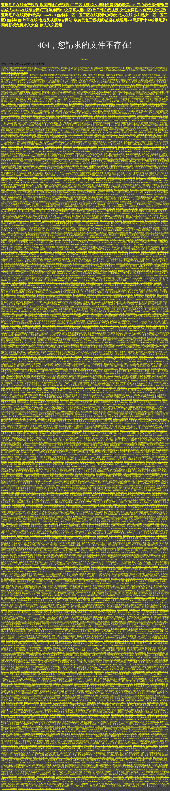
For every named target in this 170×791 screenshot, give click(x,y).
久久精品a (62, 540)
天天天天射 (153, 650)
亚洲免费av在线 (138, 249)
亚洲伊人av (120, 698)
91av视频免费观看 (128, 552)
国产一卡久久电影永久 (77, 421)
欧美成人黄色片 (31, 397)
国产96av (57, 483)
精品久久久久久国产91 (52, 106)
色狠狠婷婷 (158, 182)
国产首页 (137, 151)
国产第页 (14, 526)
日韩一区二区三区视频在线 (154, 147)
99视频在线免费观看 (139, 104)
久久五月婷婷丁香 (136, 507)
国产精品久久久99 (65, 498)
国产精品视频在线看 (9, 106)
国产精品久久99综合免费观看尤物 (18, 645)
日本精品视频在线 (14, 175)
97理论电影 (158, 256)
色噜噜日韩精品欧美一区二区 (49, 240)
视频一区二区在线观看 (48, 280)
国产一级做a (24, 545)
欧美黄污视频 (84, 338)
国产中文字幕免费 (118, 180)
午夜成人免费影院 (153, 99)
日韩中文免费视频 (25, 209)
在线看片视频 (68, 85)
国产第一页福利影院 (38, 340)
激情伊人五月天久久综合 (136, 216)
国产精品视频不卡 (8, 548)
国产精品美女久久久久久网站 (102, 149)
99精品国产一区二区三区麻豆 (72, 109)
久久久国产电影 (18, 653)
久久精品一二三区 (118, 194)
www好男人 (122, 388)
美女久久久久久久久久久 (141, 736)
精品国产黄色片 (52, 400)
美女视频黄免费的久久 (10, 75)
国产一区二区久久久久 (141, 562)
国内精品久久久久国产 (157, 202)
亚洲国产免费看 (31, 572)
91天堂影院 (29, 249)
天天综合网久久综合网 (133, 486)
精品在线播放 (122, 610)
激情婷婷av (18, 249)
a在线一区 (156, 736)
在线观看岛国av (132, 777)
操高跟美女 (77, 163)
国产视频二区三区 (28, 569)
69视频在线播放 (63, 247)
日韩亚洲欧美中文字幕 (48, 171)
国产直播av (113, 106)
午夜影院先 (53, 650)
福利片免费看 (110, 197)
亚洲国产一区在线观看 (151, 154)
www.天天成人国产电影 (148, 130)
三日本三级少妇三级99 (76, 576)
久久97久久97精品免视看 (109, 89)
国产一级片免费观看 (60, 113)
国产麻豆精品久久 (150, 330)
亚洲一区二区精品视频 (23, 161)
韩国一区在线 (86, 156)
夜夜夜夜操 (81, 228)
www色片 (127, 230)
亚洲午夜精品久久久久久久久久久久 (30, 493)
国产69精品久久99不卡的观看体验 (78, 512)
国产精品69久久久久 (39, 717)
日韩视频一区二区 (95, 641)
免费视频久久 (82, 409)
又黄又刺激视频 (15, 462)
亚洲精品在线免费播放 (47, 677)
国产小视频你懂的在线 (76, 564)
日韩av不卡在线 (118, 715)
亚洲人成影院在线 (35, 700)
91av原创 (26, 593)
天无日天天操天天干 (56, 712)
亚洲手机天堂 (128, 218)
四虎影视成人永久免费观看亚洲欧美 (39, 245)
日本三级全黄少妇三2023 (38, 80)
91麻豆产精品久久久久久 (20, 154)
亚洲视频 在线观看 (109, 235)
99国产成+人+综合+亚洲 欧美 (64, 636)
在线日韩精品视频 (86, 672)
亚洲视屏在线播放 (91, 767)
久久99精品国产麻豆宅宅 (34, 373)
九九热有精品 (47, 450)
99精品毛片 (112, 340)
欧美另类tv (48, 614)
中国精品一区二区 (30, 445)
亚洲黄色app (111, 109)
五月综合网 (125, 140)
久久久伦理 (107, 390)
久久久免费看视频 (85, 116)
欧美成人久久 (91, 734)
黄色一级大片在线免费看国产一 (93, 653)
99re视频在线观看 (146, 357)
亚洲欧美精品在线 (17, 731)
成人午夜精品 (69, 180)
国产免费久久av (89, 536)
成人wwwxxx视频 (29, 677)
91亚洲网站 (81, 87)
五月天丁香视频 (15, 748)
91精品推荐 (90, 319)
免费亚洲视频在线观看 (134, 700)
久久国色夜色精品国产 (48, 681)
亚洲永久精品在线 (120, 724)
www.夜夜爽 (46, 772)
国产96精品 (13, 280)
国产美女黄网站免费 (116, 495)
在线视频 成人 (109, 712)
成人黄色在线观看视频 (27, 357)
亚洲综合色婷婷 (78, 734)
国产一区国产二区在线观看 (107, 171)
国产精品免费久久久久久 (67, 82)
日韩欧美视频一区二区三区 (106, 581)
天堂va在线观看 (29, 192)
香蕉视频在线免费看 (121, 447)
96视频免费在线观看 (47, 404)
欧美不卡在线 (100, 519)
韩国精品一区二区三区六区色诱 (102, 548)
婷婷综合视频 (139, 328)
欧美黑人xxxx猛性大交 (49, 550)
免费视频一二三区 (88, 464)
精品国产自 (87, 521)
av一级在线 (135, 395)
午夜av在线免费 (130, 443)
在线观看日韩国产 (157, 428)
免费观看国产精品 (31, 703)
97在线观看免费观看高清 (139, 369)
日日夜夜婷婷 (55, 314)
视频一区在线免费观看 (34, 89)
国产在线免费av (68, 128)
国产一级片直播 (33, 500)
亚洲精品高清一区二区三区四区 (14, 395)
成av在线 (123, 326)
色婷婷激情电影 (72, 424)
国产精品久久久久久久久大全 (150, 419)
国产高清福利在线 (143, 455)
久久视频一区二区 (123, 333)
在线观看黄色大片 (135, 285)
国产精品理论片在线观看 (121, 144)
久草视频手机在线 (15, 424)
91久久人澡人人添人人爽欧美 (133, 696)
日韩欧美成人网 (62, 77)
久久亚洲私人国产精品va (18, 428)
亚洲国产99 (146, 237)
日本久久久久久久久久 (15, 786)
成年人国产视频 (132, 569)
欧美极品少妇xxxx (110, 159)
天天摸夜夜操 (55, 228)
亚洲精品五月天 (161, 357)
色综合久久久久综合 (101, 261)
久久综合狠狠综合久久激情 (61, 645)
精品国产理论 (161, 696)
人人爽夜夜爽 (60, 235)
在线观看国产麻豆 (17, 194)
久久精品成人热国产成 (38, 123)
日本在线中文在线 (67, 650)
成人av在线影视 (80, 667)
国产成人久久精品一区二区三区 (128, 758)
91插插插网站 (23, 402)
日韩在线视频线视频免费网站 (116, 161)
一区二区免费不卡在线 (77, 94)
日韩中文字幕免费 (85, 739)
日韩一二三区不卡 (30, 681)
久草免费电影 (131, 636)
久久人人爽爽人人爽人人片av (68, 326)
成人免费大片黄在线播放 (27, 655)
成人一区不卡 (106, 681)
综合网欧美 (159, 443)
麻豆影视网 (124, 586)
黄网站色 (43, 94)
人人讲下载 (78, 299)
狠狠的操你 (64, 588)
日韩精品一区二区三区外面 (124, 681)
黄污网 (99, 421)
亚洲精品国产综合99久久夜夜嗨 (116, 674)
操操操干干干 (55, 85)
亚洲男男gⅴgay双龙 (64, 517)
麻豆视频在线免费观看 (65, 404)
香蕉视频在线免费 (86, 225)
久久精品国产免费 (24, 173)
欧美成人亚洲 (85, 254)
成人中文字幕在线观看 (82, 753)
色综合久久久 (129, 536)
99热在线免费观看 (113, 784)
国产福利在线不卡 (73, 765)
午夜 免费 (162, 211)
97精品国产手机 (38, 182)
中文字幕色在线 (79, 295)
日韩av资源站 (10, 266)
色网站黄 (117, 132)
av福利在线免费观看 (124, 290)
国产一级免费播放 (44, 679)
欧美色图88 (109, 691)
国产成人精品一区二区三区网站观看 (114, 574)
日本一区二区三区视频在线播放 (130, 548)
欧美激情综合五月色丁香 (76, 715)
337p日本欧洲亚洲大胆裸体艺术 (150, 531)
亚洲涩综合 (22, 381)
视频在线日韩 (26, 132)
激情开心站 (48, 266)
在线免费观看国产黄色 (67, 280)
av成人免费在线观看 (131, 753)
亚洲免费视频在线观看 (77, 433)
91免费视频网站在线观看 (101, 471)
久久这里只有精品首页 (152, 113)
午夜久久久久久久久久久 (68, 156)
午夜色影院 (150, 519)
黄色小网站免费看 (135, 371)
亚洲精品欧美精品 (33, 364)
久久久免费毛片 (20, 273)
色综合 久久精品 (107, 221)
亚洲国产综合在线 (89, 335)
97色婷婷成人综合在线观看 (80, 328)
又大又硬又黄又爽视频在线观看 (131, 99)
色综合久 (79, 474)
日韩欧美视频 (97, 531)
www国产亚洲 (16, 192)
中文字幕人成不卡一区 (10, 772)
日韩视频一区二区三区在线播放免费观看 (52, 302)
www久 (102, 99)
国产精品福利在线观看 (74, 691)
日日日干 (77, 696)
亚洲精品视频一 (65, 316)
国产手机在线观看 (91, 743)
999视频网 (91, 703)
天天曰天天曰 (150, 486)
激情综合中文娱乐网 (102, 256)
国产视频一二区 (58, 402)
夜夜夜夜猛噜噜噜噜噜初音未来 (106, 586)
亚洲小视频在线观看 (115, 700)
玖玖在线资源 (117, 261)
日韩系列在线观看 (17, 364)
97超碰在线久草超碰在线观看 (138, 469)
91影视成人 (157, 204)
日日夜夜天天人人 (140, 383)
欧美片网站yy (160, 390)
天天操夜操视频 (99, 753)
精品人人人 (159, 724)
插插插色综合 (53, 488)
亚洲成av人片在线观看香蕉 (73, 693)
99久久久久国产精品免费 (106, 252)
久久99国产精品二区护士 (65, 144)
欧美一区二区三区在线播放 (131, 512)
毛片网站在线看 (120, 242)
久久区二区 (129, 705)
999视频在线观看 (46, 178)
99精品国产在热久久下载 (27, 171)
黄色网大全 (157, 314)
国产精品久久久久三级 (85, 297)
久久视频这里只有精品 (142, 452)
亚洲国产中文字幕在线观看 (45, 321)
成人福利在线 (75, 302)
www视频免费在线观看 (58, 705)
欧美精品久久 (23, 109)
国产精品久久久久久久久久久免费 (21, 345)
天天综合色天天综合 (14, 159)
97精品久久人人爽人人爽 (76, 562)
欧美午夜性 (44, 335)
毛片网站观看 (140, 653)
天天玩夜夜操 (104, 187)
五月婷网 (83, 719)
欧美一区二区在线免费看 (132, 307)
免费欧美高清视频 (102, 509)
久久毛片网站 (91, 545)
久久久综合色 (46, 471)
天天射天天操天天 (155, 679)
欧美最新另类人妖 (53, 132)
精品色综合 (78, 645)
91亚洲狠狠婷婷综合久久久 (114, 111)
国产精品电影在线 (79, 612)
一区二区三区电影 (9, 123)
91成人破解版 (106, 743)
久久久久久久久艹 (69, 242)
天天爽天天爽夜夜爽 (61, 624)
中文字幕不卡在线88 (43, 438)
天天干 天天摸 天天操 (154, 245)
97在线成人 (28, 168)
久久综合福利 (24, 524)
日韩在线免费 (98, 173)
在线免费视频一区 (53, 693)
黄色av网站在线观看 (82, 655)
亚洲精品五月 (150, 529)
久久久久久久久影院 (32, 509)
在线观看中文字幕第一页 (133, 607)
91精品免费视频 (124, 109)
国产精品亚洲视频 (111, 414)
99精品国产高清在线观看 (38, 314)
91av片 (148, 424)
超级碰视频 (87, 493)
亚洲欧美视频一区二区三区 (102, 500)
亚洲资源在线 (70, 443)
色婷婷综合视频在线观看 (86, 404)
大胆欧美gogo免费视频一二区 (113, 762)
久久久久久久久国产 (61, 531)
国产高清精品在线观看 (57, 507)
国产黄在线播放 (60, 433)
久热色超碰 (135, 447)
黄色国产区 (27, 378)
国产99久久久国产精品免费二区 (140, 617)
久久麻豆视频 (77, 340)
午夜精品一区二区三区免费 (95, 340)
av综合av (17, 686)
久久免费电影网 (114, 416)
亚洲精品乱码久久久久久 (80, 495)
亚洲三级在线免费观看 (36, 722)
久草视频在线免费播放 (25, 333)
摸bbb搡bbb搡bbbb (56, 717)
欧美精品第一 (139, 409)
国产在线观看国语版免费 (79, 600)
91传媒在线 (59, 249)
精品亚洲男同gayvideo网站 (83, 746)
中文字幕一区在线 (70, 574)
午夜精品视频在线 (35, 614)
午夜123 (31, 369)
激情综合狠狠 (35, 221)
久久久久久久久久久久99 (136, 686)
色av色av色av (52, 543)
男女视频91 (146, 185)
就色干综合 (113, 614)
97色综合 (155, 311)
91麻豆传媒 (88, 135)
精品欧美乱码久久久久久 (81, 657)
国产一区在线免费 (87, 462)
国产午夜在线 (99, 259)
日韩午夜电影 (81, 252)
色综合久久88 (12, 311)
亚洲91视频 (12, 464)
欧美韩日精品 (7, 469)
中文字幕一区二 (70, 739)
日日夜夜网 (93, 550)
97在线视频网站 (132, 268)
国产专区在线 (112, 135)
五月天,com (145, 397)
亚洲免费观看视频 (91, 271)
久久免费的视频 (72, 254)
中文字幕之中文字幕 (31, 483)
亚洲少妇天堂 (32, 512)
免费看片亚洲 (116, 187)
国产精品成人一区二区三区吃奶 (57, 583)
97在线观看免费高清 (110, 669)
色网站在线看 (131, 719)
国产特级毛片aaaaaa (115, 204)
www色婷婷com (151, 278)
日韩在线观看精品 (114, 607)
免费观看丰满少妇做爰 (67, 459)
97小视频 (30, 767)
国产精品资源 (10, 171)
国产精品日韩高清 (124, 595)
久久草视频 (86, 393)
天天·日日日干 (138, 278)
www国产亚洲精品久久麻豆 (40, 531)
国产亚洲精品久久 (149, 750)
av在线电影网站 (162, 333)
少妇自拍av (63, 736)
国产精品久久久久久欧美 (20, 753)
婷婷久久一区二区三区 (53, 180)
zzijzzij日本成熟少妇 (159, 705)
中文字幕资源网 (89, 440)
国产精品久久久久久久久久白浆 (86, 264)
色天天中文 (46, 92)
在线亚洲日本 (161, 89)
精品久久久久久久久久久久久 (81, 736)
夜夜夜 (51, 235)
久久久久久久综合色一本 (141, 760)
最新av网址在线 (139, 338)
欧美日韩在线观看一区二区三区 (81, 426)
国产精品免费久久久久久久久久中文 (43, 631)
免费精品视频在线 (102, 225)
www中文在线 (24, 741)
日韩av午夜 (162, 149)
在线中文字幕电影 (111, 421)
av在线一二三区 (99, 648)
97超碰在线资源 (42, 125)
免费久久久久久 (49, 698)
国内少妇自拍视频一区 (38, 242)
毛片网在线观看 (108, 407)
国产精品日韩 (148, 347)
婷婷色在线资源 (123, 603)
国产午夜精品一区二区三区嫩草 (110, 665)
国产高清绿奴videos (95, 211)
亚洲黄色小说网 (88, 543)
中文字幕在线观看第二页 (27, 166)
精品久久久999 (108, 643)
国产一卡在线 (55, 242)
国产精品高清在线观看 (58, 552)
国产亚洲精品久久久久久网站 (49, 185)
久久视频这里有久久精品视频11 (88, 669)
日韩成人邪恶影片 (40, 705)
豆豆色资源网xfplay (81, 364)
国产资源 (95, 741)
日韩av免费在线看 (126, 545)
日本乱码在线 (136, 140)
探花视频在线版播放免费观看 (83, 175)
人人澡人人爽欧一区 (96, 562)
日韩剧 (9, 660)
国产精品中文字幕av (88, 378)
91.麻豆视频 (49, 727)
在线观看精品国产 (121, 378)
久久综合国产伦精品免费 (54, 505)
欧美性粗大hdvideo (109, 560)
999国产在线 (103, 734)
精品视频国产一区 (112, 650)
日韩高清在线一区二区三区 (30, 106)
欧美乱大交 (138, 137)
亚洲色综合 (11, 242)
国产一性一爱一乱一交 (106, 703)
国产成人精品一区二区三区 (78, 560)
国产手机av (159, 681)
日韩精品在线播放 (39, 154)
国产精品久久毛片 (78, 665)
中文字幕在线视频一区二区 (34, 779)
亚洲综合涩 (25, 605)
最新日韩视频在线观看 (40, 111)
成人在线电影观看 (57, 125)
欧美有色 (53, 342)
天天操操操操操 (97, 729)
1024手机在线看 (68, 132)
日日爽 (27, 376)
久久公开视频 (73, 648)
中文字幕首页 (81, 154)
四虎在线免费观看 (12, 330)
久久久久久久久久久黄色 (14, 228)
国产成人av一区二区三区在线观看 (112, 540)
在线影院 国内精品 (16, 572)
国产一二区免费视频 (111, 657)
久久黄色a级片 (101, 576)
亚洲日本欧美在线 (101, 101)
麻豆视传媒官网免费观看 (66, 598)
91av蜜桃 (101, 109)
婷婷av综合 (68, 667)
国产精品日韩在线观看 (92, 168)
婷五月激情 (34, 252)
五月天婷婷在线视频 (76, 455)
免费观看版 (99, 357)
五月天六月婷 (111, 328)
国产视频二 (147, 230)
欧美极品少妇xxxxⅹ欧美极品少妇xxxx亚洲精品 (33, 648)
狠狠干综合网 (118, 486)
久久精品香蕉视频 (9, 789)
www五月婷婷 (92, 361)
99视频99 (41, 345)
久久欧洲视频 (113, 605)
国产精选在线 (83, 452)
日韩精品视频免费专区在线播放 (46, 140)
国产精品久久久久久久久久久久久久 (16, 204)
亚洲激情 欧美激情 (9, 307)
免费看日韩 (99, 672)
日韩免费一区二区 (82, 111)
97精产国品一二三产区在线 (24, 607)
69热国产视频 (84, 230)
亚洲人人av (151, 225)
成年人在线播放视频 (112, 531)
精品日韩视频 (42, 350)
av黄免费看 (151, 462)
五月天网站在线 (142, 254)
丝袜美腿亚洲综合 (106, 550)
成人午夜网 (58, 438)
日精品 (57, 290)
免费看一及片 (44, 665)
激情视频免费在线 (104, 476)
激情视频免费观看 (116, 569)
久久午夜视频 (103, 686)
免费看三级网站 (52, 109)
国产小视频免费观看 (143, 435)
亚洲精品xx (82, 550)
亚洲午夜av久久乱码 (12, 278)
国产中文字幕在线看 (48, 87)
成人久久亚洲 (112, 99)
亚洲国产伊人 (7, 650)
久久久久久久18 (59, 252)
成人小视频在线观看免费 (56, 421)
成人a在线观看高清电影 (88, 724)
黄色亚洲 (125, 132)
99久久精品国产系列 (90, 505)
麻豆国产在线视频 (53, 591)
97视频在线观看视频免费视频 (129, 330)
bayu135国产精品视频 (95, 650)
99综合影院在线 (145, 314)
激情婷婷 (110, 572)
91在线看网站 (79, 643)
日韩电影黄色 (48, 77)
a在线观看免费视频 (51, 388)
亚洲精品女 (83, 731)
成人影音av (141, 583)
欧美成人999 (120, 373)
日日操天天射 (66, 753)
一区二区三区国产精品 (107, 404)
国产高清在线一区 (46, 278)
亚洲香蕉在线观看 (30, 278)
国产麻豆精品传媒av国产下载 (98, 486)
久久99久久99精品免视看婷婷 (87, 681)
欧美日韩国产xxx (73, 354)
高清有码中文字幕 (79, 285)
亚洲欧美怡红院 (59, 194)
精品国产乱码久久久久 (50, 521)
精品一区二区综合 (117, 686)
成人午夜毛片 (40, 249)
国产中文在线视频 (153, 557)
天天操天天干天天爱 (18, 557)
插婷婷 (153, 163)
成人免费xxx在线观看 (156, 653)
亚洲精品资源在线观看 (144, 600)
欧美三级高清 (65, 285)
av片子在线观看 (31, 431)
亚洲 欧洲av (87, 113)
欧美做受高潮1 (139, 691)
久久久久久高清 (23, 104)
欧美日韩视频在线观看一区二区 (37, 113)
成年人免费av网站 (57, 80)
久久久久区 (7, 89)
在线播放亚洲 (126, 171)
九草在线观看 (134, 388)
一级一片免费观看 (35, 743)
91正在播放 (101, 319)
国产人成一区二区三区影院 (120, 576)
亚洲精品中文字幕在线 (93, 619)
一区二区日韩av (122, 104)
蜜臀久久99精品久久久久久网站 (128, 288)
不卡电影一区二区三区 (91, 302)
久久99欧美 (46, 97)
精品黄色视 (18, 517)
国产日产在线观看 (69, 724)
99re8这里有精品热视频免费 (35, 309)
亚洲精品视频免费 (15, 245)
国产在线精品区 (108, 631)
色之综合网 (154, 123)
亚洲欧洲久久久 (69, 660)
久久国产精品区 (108, 502)
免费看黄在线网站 (102, 736)
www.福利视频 (119, 390)
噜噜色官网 (145, 235)
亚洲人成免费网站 (70, 261)
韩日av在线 (13, 156)
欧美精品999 (96, 159)
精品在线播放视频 (133, 154)
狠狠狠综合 (150, 478)
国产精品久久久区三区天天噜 (98, 223)
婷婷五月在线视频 (28, 638)
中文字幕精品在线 (156, 731)
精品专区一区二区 (14, 586)
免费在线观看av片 (64, 163)
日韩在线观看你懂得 (63, 643)
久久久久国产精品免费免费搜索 (120, 653)
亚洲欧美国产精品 (122, 395)
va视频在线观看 (103, 622)
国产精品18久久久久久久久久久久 (60, 708)
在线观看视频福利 (98, 330)
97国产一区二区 (110, 619)
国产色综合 (78, 271)
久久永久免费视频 (41, 715)
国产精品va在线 (93, 235)
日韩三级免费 (146, 614)
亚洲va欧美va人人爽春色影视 (99, 276)
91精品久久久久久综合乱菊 (130, 87)
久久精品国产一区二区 (28, 280)
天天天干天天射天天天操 (123, 533)
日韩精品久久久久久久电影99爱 (67, 178)
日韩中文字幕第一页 (90, 326)
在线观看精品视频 (63, 245)
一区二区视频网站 (87, 97)
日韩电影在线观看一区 (34, 383)
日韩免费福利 (147, 772)
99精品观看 (101, 529)
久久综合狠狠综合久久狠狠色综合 (139, 412)
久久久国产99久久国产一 (67, 567)
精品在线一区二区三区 (57, 455)
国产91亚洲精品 (87, 509)
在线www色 (70, 249)
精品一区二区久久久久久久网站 (65, 202)
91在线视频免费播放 (140, 576)
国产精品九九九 (132, 572)
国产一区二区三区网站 (96, 758)
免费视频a (6, 438)
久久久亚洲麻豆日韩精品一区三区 (124, 321)
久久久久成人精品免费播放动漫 (55, 629)
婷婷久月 (124, 629)
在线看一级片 (36, 426)
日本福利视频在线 (57, 715)
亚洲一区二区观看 (145, 361)
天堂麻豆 (108, 533)
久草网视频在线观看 (80, 373)
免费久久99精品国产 (13, 677)
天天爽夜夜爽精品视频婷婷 (65, 266)
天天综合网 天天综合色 (71, 185)
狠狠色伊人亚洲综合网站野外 (26, 457)
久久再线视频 (49, 99)
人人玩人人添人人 (79, 240)
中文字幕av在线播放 (104, 462)
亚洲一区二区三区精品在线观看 (30, 612)
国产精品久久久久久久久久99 (68, 777)
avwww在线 (35, 593)
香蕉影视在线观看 (57, 533)
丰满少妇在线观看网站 (153, 579)
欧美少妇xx (163, 409)
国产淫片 (97, 631)
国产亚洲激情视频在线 (31, 672)
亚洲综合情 (100, 638)
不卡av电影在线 (124, 562)
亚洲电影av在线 (61, 104)
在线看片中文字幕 (39, 385)
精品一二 (27, 199)
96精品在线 (17, 543)
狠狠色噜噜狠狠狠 (110, 316)
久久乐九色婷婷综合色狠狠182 (40, 290)
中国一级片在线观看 (149, 404)
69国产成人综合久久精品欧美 (100, 662)
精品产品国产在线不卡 (143, 619)
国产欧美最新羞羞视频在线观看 (104, 338)
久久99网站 (134, 190)
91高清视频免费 (140, 414)
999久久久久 (141, 178)
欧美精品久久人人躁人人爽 (94, 204)
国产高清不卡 (129, 299)
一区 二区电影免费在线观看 (148, 228)
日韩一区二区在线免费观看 (67, 209)
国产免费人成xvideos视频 (29, 285)
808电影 (97, 455)
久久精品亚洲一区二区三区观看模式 (100, 104)
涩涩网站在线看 (108, 567)
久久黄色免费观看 (9, 209)
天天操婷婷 (162, 82)
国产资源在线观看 (141, 400)
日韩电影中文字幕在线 (110, 552)
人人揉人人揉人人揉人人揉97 (26, 478)
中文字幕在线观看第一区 (117, 529)
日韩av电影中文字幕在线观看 (78, 130)
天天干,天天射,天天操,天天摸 (27, 471)
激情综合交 (143, 693)
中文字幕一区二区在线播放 (127, 502)
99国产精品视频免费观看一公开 (30, 142)
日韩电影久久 (7, 538)
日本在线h (84, 166)
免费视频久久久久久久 (30, 772)
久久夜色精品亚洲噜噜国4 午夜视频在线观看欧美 (94, 603)
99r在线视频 (80, 650)
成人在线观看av (121, 507)
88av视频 (111, 333)
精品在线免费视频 (93, 643)
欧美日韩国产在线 (28, 338)
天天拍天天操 (160, 273)
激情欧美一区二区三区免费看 (74, 782)
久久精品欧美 (108, 698)
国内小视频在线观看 (57, 607)
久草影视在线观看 (46, 414)
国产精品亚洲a (27, 321)
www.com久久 (23, 307)
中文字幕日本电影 (82, 500)
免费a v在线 (125, 760)
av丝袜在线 (126, 247)
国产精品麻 (113, 545)
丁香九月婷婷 (80, 703)
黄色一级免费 (52, 770)
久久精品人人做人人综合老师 (26, 760)
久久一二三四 (50, 579)
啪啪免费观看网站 (93, 760)
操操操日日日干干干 (83, 414)
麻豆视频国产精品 (25, 85)
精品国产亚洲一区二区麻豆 (57, 328)
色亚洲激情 (151, 517)
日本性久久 (85, 120)
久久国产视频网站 (117, 667)
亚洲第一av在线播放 (77, 276)
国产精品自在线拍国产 (89, 247)
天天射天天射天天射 (148, 109)
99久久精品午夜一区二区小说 (126, 354)
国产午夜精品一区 (63, 311)
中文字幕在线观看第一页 (73, 722)
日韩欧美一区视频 (161, 634)
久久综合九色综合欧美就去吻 (138, 727)
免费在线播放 (58, 691)
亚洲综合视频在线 (92, 216)
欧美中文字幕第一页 (9, 214)
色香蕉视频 (96, 560)
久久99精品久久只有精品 (16, 533)
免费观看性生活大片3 (53, 428)
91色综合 (158, 364)
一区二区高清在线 (33, 128)
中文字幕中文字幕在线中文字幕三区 (78, 428)
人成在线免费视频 (25, 555)
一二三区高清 (62, 99)
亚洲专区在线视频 (48, 175)
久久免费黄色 (103, 106)
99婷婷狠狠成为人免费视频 (134, 445)
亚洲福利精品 (108, 373)
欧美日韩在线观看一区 (48, 319)
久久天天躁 (148, 273)
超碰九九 (97, 359)
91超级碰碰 (145, 502)
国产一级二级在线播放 (115, 719)
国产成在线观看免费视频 (64, 593)
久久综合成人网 (153, 574)
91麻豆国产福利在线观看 (27, 433)
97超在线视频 (11, 588)
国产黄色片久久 (29, 304)
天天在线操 (41, 557)
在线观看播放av (129, 717)
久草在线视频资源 (35, 765)
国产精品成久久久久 (111, 168)
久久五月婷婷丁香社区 (134, 655)
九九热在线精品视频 (27, 641)
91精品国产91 (135, 161)
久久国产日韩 (83, 290)
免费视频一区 (110, 772)
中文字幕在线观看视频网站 (15, 80)
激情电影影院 (19, 409)
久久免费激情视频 (29, 574)
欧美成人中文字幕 (117, 240)
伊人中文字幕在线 (103, 583)
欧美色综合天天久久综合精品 (114, 118)
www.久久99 (115, 696)
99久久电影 (18, 509)
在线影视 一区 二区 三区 (59, 758)
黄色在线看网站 (139, 471)
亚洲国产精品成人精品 (25, 271)
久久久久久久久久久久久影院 (127, 677)
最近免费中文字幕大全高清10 (95, 163)
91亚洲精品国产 (134, 540)
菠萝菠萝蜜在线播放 (96, 719)
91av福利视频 (65, 214)
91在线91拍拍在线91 (128, 359)
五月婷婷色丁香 (68, 297)
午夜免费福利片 (61, 586)
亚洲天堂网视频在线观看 (50, 225)
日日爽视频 (29, 302)
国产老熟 (94, 700)
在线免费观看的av (102, 526)
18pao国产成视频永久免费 (80, 77)
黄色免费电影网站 (151, 533)
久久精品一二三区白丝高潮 (97, 87)
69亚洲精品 (144, 569)
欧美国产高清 (110, 173)
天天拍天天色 (132, 357)
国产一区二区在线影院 (155, 259)
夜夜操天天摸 (80, 233)
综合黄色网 (76, 259)
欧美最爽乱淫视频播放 (35, 292)
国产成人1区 (37, 204)
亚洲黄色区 (31, 194)
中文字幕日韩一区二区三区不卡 (121, 311)
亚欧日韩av (97, 657)
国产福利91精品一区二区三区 (149, 101)
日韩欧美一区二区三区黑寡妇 (96, 774)
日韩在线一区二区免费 (118, 731)
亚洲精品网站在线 (128, 650)
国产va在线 (12, 357)
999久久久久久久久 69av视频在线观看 (48, 464)
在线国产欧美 (132, 428)
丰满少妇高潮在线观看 (34, 261)
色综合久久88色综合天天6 (157, 445)
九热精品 (114, 87)
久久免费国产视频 (111, 352)
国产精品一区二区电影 (61, 514)
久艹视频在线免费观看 (101, 307)
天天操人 (133, 419)
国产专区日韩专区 (104, 543)
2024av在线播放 (83, 182)
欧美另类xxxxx (133, 397)
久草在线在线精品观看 (19, 288)
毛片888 (157, 264)
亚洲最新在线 (45, 514)
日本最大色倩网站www (150, 223)
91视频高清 (34, 206)
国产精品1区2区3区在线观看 (43, 495)
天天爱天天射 (122, 335)
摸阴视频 (35, 335)
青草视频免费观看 (8, 85)
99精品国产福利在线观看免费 (81, 450)
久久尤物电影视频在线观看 (115, 280)
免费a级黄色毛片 (111, 369)
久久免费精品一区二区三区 (19, 610)
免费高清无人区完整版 (21, 390)
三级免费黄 (119, 462)
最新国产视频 (95, 452)
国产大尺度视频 (31, 424)
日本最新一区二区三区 (152, 288)
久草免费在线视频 (14, 624)
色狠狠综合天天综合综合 (14, 767)
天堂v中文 (19, 383)
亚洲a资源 (123, 97)
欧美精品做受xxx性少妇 (118, 233)
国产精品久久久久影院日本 (45, 168)
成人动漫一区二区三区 (66, 390)
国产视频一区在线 (125, 619)
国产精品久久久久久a (135, 309)
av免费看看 (162, 395)
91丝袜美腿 (96, 567)
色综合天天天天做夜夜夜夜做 (13, 722)
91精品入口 (11, 190)
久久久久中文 (97, 161)
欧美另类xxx (124, 421)
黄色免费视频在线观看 (29, 202)
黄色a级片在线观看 (72, 347)
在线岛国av (149, 350)
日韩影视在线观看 (48, 237)
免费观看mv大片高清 (17, 512)
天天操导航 (104, 696)
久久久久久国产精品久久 (84, 125)
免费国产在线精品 (127, 352)
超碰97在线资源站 (136, 529)
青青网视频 (137, 543)
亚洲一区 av (15, 605)
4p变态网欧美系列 (75, 190)
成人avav (64, 385)
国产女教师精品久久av (121, 612)
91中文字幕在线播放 (155, 762)
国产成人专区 (58, 120)
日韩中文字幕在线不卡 (67, 672)
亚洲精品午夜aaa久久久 (34, 147)
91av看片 (73, 662)
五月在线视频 (103, 292)
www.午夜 (63, 631)
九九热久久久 (111, 562)
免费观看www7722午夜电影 (38, 393)
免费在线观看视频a (90, 777)
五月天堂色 (25, 495)
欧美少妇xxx (98, 443)
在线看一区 (33, 319)
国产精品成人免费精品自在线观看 (15, 698)
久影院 (158, 519)
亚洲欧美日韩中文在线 (90, 552)
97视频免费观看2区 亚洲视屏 (121, 166)
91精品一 (24, 750)
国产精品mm (79, 187)
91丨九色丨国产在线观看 (47, 304)
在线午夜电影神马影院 (110, 521)
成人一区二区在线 (101, 755)
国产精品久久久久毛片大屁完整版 (42, 347)
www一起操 (92, 588)
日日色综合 (40, 617)
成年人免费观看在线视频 (120, 755)
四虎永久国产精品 (136, 519)
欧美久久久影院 (51, 743)
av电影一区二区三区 (122, 249)
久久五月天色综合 (41, 85)
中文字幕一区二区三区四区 (35, 455)
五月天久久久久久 (105, 249)
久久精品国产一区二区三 (145, 304)
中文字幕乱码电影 (24, 323)
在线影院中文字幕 (37, 421)
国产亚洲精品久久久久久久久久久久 (75, 471)
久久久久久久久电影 (47, 412)
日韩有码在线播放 (76, 99)
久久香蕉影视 (88, 185)
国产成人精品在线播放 (138, 123)
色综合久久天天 (69, 137)
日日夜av (45, 545)
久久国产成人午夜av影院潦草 (36, 218)
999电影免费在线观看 (144, 197)
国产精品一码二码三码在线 (99, 715)
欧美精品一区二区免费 (125, 407)
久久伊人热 (142, 433)
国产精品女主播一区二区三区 (72, 223)
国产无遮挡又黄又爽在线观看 (99, 295)
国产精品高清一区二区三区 (146, 240)
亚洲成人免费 (121, 371)
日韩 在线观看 (138, 688)
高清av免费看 (74, 552)
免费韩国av (9, 383)
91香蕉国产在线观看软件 (102, 385)
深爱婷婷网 (157, 490)
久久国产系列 (28, 462)
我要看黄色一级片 (50, 426)
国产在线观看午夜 (149, 161)
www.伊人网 (87, 359)
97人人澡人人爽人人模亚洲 (143, 333)
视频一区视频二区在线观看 (88, 610)
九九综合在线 (82, 132)
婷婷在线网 (33, 395)
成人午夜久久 (118, 237)
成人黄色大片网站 (107, 299)
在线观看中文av (97, 218)
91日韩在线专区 (16, 309)
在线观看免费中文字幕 (67, 677)
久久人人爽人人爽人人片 (69, 524)
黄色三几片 (98, 512)
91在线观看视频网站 (90, 696)
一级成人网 (67, 696)
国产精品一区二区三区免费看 (149, 116)
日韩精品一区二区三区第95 (38, 149)
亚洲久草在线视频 (150, 335)
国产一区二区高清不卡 (106, 388)
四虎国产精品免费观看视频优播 (149, 352)
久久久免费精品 (37, 741)
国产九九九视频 (105, 612)
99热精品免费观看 (144, 297)
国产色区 (65, 483)
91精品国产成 (104, 409)
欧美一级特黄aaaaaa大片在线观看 (139, 390)
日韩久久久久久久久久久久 (97, 321)
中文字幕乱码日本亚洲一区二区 (37, 159)
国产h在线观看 (92, 710)
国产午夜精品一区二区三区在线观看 (66, 536)
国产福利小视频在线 (80, 245)
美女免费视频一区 (60, 679)
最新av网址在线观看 (153, 607)
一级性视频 (127, 182)
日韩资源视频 (77, 419)
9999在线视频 (26, 758)
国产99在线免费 (45, 688)
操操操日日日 (30, 595)
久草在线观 (143, 593)
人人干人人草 (104, 588)
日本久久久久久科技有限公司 (152, 572)
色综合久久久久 (118, 579)
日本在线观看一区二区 (46, 774)
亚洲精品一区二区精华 (31, 326)
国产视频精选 (39, 359)
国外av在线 (23, 123)
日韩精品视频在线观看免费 (54, 354)
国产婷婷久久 (14, 111)
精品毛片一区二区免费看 (121, 409)
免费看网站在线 (125, 271)
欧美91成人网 (71, 447)
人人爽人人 (73, 273)
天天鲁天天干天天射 (99, 481)
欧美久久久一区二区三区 (98, 667)
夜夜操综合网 (121, 741)
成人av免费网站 (82, 729)
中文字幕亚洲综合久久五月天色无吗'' (152, 605)
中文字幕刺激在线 (37, 101)
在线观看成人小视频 (127, 135)
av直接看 (97, 323)
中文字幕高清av (116, 424)
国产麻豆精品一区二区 (155, 249)
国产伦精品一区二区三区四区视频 (107, 376)
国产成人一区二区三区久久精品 (79, 533)
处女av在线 (123, 252)
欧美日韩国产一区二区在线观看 (119, 684)
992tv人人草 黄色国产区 (138, 708)
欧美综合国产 (125, 316)
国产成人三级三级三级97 (86, 507)
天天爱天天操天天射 (66, 529)
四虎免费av (136, 772)
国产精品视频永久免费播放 (78, 445)
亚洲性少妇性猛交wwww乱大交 (17, 579)
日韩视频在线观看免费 (71, 335)
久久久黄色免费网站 (119, 466)
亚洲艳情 (110, 758)
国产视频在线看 (69, 228)
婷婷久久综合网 (121, 120)
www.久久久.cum (9, 142)
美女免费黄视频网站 (136, 77)
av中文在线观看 (38, 753)
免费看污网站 (142, 128)
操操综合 (101, 440)
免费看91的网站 (51, 529)
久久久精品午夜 (55, 123)
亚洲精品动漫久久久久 (98, 731)
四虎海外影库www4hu (21, 662)
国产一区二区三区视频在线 (21, 299)
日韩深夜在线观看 (128, 669)
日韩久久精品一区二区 (129, 431)
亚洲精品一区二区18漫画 (92, 314)
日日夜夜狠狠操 (84, 636)
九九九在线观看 (141, 464)
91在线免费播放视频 (14, 376)
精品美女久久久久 (99, 495)
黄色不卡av (50, 116)
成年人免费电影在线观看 (11, 199)
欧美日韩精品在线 (40, 552)
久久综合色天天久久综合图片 (49, 338)
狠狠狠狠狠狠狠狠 (102, 185)
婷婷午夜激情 (107, 455)
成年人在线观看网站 (13, 540)
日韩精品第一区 (149, 674)
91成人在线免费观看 (96, 75)
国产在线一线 (100, 135)
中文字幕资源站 (38, 137)
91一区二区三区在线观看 (77, 607)
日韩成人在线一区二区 (80, 366)
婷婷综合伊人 (57, 431)
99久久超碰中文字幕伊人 (61, 299)
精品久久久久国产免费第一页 (49, 782)
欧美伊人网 (138, 192)
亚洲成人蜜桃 (12, 705)
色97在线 (75, 247)
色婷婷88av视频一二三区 (60, 161)
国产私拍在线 (14, 739)
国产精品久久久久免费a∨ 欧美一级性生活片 (95, 371)
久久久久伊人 (44, 431)
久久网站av (89, 727)
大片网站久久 (118, 777)
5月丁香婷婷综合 (125, 328)
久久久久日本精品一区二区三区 (27, 567)
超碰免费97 (14, 99)
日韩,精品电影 (37, 579)
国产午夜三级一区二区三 (109, 247)
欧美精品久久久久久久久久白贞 (28, 276)
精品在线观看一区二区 (113, 364)
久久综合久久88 (39, 543)
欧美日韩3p (17, 304)
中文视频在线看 (150, 564)
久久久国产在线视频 (113, 218)
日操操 (44, 235)
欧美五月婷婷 (17, 237)
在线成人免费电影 (9, 777)
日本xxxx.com (86, 412)
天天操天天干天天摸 (80, 311)
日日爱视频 (84, 700)
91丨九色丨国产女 (118, 509)
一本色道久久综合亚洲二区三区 (55, 509)
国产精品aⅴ (150, 175)
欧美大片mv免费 (137, 648)
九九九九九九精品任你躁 (122, 214)
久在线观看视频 (106, 354)
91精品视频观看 (149, 466)
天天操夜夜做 (63, 662)
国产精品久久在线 (9, 216)
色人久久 (39, 469)
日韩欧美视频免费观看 (100, 538)
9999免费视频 (27, 116)
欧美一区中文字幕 (59, 97)
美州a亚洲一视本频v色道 (66, 116)
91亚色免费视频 (155, 588)
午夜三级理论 (95, 309)
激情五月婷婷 (132, 373)
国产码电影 (114, 481)
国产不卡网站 (84, 598)
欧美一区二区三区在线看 (114, 154)
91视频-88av (22, 600)
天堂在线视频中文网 (104, 750)
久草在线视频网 (46, 206)
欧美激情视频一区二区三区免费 (109, 175)
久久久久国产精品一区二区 (121, 225)
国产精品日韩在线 (43, 636)
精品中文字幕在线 (115, 142)
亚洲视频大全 (18, 89)
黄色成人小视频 (80, 75)
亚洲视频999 (15, 574)
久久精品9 (49, 89)
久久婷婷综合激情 (160, 435)
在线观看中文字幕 (20, 660)
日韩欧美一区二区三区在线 (42, 104)
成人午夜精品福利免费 (86, 92)
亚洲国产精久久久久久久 (122, 295)
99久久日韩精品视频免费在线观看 (46, 118)
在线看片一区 (115, 722)
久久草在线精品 (23, 266)
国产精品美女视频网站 (138, 731)
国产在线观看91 (118, 268)
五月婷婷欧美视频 (74, 674)
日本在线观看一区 (148, 388)
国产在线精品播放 (78, 211)
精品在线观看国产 (149, 252)
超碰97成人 (122, 634)
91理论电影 (112, 433)
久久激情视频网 (138, 672)
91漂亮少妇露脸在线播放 (103, 402)
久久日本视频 (124, 159)
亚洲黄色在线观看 (140, 665)
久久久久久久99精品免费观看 (90, 280)
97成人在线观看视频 (38, 507)
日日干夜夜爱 (75, 113)
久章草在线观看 (100, 416)
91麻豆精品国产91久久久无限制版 (144, 603)
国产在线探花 (76, 483)
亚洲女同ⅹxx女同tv (59, 273)
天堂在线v (106, 309)
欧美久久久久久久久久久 (91, 397)
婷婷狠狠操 (65, 734)
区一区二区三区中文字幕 (16, 233)
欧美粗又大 (136, 550)
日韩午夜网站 (120, 357)
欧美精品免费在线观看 (21, 385)
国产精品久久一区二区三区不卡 (113, 767)
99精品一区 (11, 104)
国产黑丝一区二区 (107, 741)
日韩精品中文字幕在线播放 (18, 426)
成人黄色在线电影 (58, 393)
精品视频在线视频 (120, 490)
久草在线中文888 (99, 113)
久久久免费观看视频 (99, 130)
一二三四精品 (105, 705)
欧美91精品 (87, 517)
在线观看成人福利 (68, 118)
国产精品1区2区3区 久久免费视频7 (95, 524)
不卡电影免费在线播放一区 (37, 228)
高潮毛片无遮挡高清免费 (84, 476)
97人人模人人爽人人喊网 (136, 495)
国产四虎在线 (53, 385)
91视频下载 (124, 106)
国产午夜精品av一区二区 (142, 645)
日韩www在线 (102, 536)
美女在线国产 (38, 132)
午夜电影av (139, 295)
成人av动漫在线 (25, 705)
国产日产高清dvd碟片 (19, 498)
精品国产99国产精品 (108, 710)
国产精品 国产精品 (18, 393)
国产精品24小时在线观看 (85, 237)
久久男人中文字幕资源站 (86, 540)
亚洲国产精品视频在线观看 (12, 342)
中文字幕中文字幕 (53, 731)
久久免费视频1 (97, 364)
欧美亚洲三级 (99, 328)
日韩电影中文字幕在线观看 (80, 586)
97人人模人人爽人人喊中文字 (42, 307)
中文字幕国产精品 (112, 557)
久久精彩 (135, 109)
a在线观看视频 (111, 151)
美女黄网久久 (74, 369)
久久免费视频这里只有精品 (58, 211)
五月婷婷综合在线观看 (98, 166)
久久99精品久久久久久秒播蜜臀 (50, 595)
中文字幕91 (47, 624)
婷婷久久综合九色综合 (138, 774)
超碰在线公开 (33, 361)
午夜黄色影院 (10, 295)
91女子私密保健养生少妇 (109, 347)
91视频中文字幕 (105, 724)
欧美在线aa (111, 330)
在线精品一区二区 (33, 560)
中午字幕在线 (7, 273)
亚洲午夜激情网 (121, 123)
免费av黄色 (24, 252)
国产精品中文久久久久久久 (13, 128)
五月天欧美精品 (29, 774)
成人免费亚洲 (126, 557)
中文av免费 (97, 414)
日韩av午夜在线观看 (155, 476)
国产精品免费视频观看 (112, 230)
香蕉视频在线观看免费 (97, 333)
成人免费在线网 (68, 591)
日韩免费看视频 (11, 741)
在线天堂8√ (58, 739)
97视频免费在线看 (8, 77)
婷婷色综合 (84, 395)
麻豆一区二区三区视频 (92, 674)
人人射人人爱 (55, 335)
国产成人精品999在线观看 (26, 459)
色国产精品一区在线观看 (142, 144)
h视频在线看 (68, 655)
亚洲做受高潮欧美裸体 (84, 490)
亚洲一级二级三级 (47, 517)
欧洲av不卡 (109, 498)
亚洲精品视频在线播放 (76, 235)
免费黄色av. (30, 350)
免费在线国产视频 (159, 369)
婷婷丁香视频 (34, 521)
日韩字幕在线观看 (63, 486)
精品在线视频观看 (132, 237)
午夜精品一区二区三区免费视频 (133, 202)
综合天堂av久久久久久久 (149, 538)
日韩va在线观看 (103, 180)
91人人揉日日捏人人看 (101, 206)
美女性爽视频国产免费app (125, 228)
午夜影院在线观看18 (18, 319)
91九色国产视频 (75, 350)
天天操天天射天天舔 (25, 481)
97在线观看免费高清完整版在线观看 (52, 669)
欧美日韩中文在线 (19, 369)
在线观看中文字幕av (77, 469)
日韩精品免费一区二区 (153, 97)
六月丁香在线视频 (75, 135)
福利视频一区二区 (41, 645)
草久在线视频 (79, 760)
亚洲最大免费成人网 (140, 755)
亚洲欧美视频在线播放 (53, 619)
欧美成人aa (111, 564)
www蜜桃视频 (87, 614)
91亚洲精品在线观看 (56, 784)
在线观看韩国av (115, 536)
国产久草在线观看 (153, 233)
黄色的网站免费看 (14, 378)
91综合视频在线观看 (42, 466)
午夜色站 (144, 555)
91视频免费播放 (128, 784)
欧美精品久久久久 (33, 629)
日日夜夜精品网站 (80, 342)
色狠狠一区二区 (133, 404)
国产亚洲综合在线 (70, 395)
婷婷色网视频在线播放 (48, 316)
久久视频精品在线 (23, 118)
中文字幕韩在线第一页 (145, 536)
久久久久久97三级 (95, 154)
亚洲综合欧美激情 (160, 271)
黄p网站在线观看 (119, 505)
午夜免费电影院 (98, 393)
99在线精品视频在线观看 (100, 182)
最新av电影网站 (91, 99)
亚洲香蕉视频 (152, 211)
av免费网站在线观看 (14, 703)
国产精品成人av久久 (67, 192)
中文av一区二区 (49, 598)
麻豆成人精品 (96, 111)
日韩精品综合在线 (139, 729)
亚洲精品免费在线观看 (85, 171)
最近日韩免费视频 (59, 159)
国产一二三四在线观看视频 (150, 180)
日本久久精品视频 (84, 443)
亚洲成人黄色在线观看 (64, 603)
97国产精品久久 (18, 603)
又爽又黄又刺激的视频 (99, 445)
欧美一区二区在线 (131, 364)
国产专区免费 (103, 469)
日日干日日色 (21, 314)
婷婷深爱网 (55, 734)
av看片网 (122, 404)
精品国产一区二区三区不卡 (57, 283)
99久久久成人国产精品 (61, 466)
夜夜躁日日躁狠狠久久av (120, 679)
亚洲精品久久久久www (120, 736)
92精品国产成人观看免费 (138, 505)
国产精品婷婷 (65, 388)
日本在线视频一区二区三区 (62, 111)
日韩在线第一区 (127, 168)
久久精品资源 (137, 316)
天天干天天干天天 (119, 622)
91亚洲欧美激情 (145, 376)
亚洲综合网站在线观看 (15, 292)
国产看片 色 (161, 354)
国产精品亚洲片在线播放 (47, 638)
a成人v (119, 299)
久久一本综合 (153, 216)
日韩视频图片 (134, 252)
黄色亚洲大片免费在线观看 (51, 622)
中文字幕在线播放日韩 (65, 435)
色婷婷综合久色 (13, 404)
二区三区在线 (140, 545)
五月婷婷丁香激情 (144, 591)
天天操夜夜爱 (46, 691)
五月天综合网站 (11, 693)
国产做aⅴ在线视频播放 (51, 724)
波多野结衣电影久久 (88, 424)
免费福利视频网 (65, 319)
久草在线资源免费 (80, 569)
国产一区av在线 (81, 498)
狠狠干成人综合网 (53, 741)
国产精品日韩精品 (65, 168)
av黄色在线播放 (32, 691)
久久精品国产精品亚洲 (107, 147)
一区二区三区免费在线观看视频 (127, 750)
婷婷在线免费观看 (41, 268)
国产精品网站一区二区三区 (15, 366)
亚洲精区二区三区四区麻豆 (12, 447)
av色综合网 (92, 612)
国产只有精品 (57, 538)
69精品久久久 (58, 729)
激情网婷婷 (149, 192)
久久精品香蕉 (61, 151)
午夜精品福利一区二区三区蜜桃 (89, 712)
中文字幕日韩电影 (106, 507)
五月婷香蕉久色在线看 (29, 256)
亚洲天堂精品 (102, 97)
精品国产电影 (159, 285)
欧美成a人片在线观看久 (113, 660)
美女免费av (107, 132)
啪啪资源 (164, 533)
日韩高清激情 (90, 292)
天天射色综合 (109, 345)
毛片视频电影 (7, 92)
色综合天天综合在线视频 (71, 521)
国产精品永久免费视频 (118, 774)
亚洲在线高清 (34, 622)
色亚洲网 (62, 445)
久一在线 (77, 517)
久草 (10, 350)
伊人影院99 (105, 144)
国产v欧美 (148, 285)
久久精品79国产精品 (120, 583)
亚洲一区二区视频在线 (72, 431)
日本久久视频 (131, 130)
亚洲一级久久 (121, 149)
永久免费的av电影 (94, 128)
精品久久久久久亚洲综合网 (69, 359)
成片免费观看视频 (155, 514)
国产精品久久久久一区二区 (53, 221)
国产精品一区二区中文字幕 (41, 371)
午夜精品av (25, 111)
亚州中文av (36, 199)
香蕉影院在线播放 (25, 230)
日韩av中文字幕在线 (110, 359)
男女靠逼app (33, 381)
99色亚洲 (128, 665)
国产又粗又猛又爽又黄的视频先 (57, 612)
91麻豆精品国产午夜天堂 (85, 249)
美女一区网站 (82, 309)
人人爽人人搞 (10, 120)
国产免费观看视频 (91, 645)
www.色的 (107, 297)
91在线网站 (138, 564)
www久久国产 (48, 364)
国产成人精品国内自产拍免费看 (100, 228)
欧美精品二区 (136, 674)
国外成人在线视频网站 (64, 278)
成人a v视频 (139, 245)
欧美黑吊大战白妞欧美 (149, 323)
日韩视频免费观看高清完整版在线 (141, 622)
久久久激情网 (153, 495)
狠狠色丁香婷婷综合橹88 (80, 307)
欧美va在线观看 (144, 719)
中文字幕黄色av (79, 316)
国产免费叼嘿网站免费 (35, 130)
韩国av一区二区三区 (46, 187)
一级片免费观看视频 (113, 211)
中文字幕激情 (125, 688)
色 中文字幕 (144, 428)
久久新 (155, 765)
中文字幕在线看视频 (67, 171)
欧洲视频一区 (137, 350)
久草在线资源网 (144, 187)
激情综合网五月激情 (108, 271)
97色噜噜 (151, 715)
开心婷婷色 (161, 94)
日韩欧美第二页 (92, 705)
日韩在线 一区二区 (125, 173)
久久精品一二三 (135, 335)
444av (47, 182)
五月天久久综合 (152, 700)
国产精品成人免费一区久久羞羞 (141, 120)
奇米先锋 (69, 125)
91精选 (99, 297)
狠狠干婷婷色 (150, 82)
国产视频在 (102, 545)
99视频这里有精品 (144, 526)
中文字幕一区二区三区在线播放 (119, 192)
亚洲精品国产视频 (73, 505)
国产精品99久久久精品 (46, 295)
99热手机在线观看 (105, 190)
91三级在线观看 (141, 770)
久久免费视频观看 (54, 722)
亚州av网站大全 (65, 342)
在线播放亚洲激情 (96, 498)
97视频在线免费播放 (124, 712)
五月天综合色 (27, 529)
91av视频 (40, 192)
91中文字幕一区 (132, 342)
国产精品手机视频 (37, 400)
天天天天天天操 (64, 173)
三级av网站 (156, 469)
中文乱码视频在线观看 (105, 278)
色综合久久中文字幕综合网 (31, 619)
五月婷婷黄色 (146, 342)
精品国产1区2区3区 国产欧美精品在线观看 (140, 125)
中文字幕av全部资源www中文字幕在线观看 (37, 311)
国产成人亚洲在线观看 (103, 137)
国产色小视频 (143, 710)
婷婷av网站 (91, 665)
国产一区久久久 (72, 688)
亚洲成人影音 (37, 490)
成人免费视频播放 (98, 459)
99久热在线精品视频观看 (131, 347)
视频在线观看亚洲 (24, 190)
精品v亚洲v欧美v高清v (153, 137)
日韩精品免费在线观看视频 (44, 378)
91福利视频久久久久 (136, 206)
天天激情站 (117, 256)
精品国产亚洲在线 (158, 397)
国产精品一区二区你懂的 (134, 175)
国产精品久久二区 (48, 567)
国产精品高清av (16, 595)
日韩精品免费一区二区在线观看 (66, 548)
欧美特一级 (25, 330)
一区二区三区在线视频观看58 (65, 581)
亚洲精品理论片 (102, 426)
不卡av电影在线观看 (68, 550)
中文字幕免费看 (62, 307)
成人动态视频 (19, 92)
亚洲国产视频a (153, 560)
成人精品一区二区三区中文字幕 (155, 87)
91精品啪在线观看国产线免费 (58, 292)
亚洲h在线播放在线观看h (103, 617)
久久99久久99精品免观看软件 (151, 629)
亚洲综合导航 (163, 466)
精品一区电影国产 (33, 92)
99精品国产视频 (133, 111)
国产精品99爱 (77, 216)
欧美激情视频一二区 (90, 765)
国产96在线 (51, 264)
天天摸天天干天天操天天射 (26, 414)
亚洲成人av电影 (100, 116)
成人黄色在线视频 (152, 309)
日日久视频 (116, 185)
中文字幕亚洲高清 (49, 416)
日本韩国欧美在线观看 (95, 693)
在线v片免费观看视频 (28, 746)
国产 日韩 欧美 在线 (53, 660)
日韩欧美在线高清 (111, 624)
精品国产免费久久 (128, 101)
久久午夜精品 (71, 80)
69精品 (36, 550)
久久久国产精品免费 (44, 548)
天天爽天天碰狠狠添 (66, 87)
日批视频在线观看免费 (143, 712)
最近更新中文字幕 (137, 574)
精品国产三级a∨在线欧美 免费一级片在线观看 (137, 340)
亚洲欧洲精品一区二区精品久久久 (67, 440)
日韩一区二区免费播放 (85, 180)
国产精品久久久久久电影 (40, 402)
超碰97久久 (127, 113)
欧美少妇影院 (151, 328)
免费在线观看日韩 (155, 729)
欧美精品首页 (10, 717)
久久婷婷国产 (44, 233)
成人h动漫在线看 (110, 634)
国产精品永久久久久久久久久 (13, 82)
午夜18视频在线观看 (58, 268)
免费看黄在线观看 (71, 622)
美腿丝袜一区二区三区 (139, 641)
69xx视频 (48, 765)
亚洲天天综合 (47, 593)
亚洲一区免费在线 (140, 80)
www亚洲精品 (14, 235)
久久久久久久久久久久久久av (40, 600)
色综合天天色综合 (122, 550)
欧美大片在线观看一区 (48, 736)
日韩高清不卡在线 (77, 283)
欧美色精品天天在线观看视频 (29, 77)
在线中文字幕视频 (123, 567)
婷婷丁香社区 (41, 712)
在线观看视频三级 (77, 705)
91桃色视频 (18, 538)
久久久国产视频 (63, 175)
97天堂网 (31, 557)
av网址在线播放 (72, 653)
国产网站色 (126, 82)
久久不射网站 (140, 225)
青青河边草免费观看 (114, 75)
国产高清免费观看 (138, 159)
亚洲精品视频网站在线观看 (80, 376)
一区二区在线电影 (136, 233)
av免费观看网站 (25, 552)
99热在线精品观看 (148, 395)
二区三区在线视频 (157, 684)
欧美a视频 (115, 223)
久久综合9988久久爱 (132, 75)
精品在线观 (142, 650)
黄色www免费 (104, 579)
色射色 (60, 347)
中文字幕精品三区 (117, 292)
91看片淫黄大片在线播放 (63, 502)
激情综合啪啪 (19, 185)
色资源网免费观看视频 (121, 543)
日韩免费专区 (116, 445)
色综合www (33, 736)
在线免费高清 (68, 199)
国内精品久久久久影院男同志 (80, 631)
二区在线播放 (37, 390)
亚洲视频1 (92, 421)
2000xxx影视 (46, 762)
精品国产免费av (31, 316)
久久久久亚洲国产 (113, 693)
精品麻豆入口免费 (142, 311)
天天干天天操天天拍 (36, 283)
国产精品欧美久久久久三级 (153, 416)
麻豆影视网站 (49, 486)
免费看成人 (81, 128)
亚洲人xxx (78, 168)
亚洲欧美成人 (68, 500)
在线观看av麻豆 (157, 741)
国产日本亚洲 (70, 352)
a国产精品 (108, 357)
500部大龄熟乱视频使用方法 (125, 266)
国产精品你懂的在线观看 (124, 455)
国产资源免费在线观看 (46, 163)
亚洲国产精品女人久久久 (157, 545)
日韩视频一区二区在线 (23, 466)
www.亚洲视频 (95, 373)
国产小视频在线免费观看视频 (74, 333)
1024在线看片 (84, 567)
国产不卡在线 (7, 466)
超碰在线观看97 (65, 569)
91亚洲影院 (114, 366)
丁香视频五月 (108, 302)
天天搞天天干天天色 (90, 221)
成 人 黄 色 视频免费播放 (102, 156)
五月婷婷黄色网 (27, 724)
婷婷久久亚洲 (139, 662)
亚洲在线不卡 (45, 166)
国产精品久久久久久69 (101, 254)
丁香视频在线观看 (14, 445)
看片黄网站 (25, 674)
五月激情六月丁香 (85, 266)
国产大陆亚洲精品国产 (102, 748)
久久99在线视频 (145, 440)
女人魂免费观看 (148, 111)
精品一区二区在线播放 (109, 326)
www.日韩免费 (94, 457)
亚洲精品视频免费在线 (97, 94)
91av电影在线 (134, 345)
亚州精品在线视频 (53, 297)
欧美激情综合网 (18, 505)
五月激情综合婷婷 (76, 104)
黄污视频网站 (42, 607)
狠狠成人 (139, 299)
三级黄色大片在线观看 (120, 85)
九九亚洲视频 (98, 591)
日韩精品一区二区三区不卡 (43, 643)
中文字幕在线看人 (73, 407)
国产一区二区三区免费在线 (23, 636)
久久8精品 (102, 209)
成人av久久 (59, 634)
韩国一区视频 (140, 259)
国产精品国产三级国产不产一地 (66, 397)
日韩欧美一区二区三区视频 (115, 708)
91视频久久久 (95, 390)
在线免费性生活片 (155, 178)
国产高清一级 (51, 173)
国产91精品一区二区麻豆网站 (16, 101)
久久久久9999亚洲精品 (30, 739)
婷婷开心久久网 (79, 486)
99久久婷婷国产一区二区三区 (89, 698)
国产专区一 (13, 552)
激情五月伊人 (52, 230)
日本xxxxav (158, 758)
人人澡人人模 (122, 345)
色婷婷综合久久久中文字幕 (91, 345)
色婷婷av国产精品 (25, 328)
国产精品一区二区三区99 (96, 233)
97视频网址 (96, 381)
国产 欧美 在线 (108, 779)
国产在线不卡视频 (104, 237)
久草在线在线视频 (72, 464)
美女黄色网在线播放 (142, 765)
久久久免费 (143, 438)
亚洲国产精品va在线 (62, 89)
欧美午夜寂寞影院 (8, 536)
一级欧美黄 (43, 424)
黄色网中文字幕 (36, 750)
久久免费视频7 (154, 319)
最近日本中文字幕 (35, 180)
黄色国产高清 (51, 498)
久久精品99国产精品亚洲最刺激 (87, 199)
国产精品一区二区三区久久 (99, 466)
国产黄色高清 (103, 424)
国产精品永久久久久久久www (13, 762)
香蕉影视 (99, 772)
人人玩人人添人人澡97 (10, 529)
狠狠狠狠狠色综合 (36, 660)
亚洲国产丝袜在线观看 (97, 433)
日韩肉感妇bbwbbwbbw (34, 710)
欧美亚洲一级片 (147, 739)
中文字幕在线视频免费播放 (53, 653)
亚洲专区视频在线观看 (40, 667)
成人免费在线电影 (115, 94)
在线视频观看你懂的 (129, 89)
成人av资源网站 (104, 214)
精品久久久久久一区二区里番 (85, 147)
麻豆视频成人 (39, 230)
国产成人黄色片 (36, 583)
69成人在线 (109, 288)
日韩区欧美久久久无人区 (40, 536)
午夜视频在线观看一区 (31, 586)
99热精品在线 (163, 340)
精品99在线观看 (146, 264)
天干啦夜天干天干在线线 (134, 261)
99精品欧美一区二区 (156, 280)
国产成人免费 (132, 180)
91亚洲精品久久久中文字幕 (141, 586)
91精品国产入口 (46, 433)
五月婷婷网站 (16, 727)
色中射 (56, 471)
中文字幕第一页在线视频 (122, 765)
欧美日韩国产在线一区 (122, 92)
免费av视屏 (65, 140)
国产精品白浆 (134, 118)
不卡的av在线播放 (46, 151)
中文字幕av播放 (137, 132)
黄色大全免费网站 (62, 256)
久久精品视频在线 (107, 245)
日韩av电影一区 (20, 180)
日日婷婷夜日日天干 (27, 240)
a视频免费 (111, 648)
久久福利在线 (125, 672)
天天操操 (72, 507)
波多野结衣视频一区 (136, 326)
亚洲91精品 (22, 223)
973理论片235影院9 (152, 247)
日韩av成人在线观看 (14, 474)
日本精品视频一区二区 (123, 137)
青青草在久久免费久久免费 (59, 340)
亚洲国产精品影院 (25, 268)
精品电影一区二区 (61, 276)
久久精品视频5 (124, 782)
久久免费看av (30, 679)
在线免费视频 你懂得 (64, 364)
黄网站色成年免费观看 (145, 407)
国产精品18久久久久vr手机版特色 (133, 581)
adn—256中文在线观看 (72, 357)
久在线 (11, 755)
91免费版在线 (127, 259)
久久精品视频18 (105, 777)
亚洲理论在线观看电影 (147, 698)
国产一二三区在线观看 (92, 483)
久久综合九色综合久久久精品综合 (154, 483)
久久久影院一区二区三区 (133, 221)
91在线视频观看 (46, 397)
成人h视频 (66, 240)
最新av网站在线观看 (122, 729)
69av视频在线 (83, 459)
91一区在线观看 (33, 603)
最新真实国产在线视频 (24, 755)
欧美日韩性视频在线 (60, 197)
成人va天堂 (37, 388)
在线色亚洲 (145, 118)
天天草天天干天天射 (103, 490)
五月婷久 (14, 285)
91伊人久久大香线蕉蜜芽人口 (45, 540)
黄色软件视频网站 (71, 166)
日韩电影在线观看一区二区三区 (65, 457)
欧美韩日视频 (129, 94)
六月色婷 (158, 712)
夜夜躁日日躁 (12, 524)
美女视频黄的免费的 (153, 132)
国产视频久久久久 (107, 264)
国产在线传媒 (162, 175)
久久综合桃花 (134, 483)
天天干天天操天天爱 (78, 197)
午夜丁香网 (27, 543)
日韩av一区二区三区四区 (151, 550)
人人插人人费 (99, 784)
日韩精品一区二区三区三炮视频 (125, 283)
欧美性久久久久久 (147, 354)
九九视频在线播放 (28, 163)
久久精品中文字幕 (78, 762)
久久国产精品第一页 (78, 588)
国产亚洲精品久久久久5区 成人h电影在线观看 (36, 435)
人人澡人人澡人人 (21, 206)
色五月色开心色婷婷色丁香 (59, 366)
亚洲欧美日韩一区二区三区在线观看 (19, 144)
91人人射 (132, 741)
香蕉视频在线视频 (151, 316)
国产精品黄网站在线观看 (32, 727)
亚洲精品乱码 (105, 765)
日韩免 (38, 724)
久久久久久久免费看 (39, 526)
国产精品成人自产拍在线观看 (63, 182)
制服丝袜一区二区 (102, 727)
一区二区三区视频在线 (141, 457)
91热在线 (114, 435)
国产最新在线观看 (14, 388)
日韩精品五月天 (139, 476)
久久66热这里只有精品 (28, 178)
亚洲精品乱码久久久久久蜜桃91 (120, 770)
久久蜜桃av (163, 786)
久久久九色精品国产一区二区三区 (15, 371)
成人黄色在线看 (8, 617)
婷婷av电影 (76, 543)
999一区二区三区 (72, 120)
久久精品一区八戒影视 (100, 85)
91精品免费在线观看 (128, 605)
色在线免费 (154, 708)
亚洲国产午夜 (76, 493)
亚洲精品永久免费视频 (158, 80)
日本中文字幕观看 (31, 197)
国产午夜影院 (103, 679)
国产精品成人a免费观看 (109, 431)
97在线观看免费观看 (65, 237)
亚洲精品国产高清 (124, 564)
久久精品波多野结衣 (150, 540)
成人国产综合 (127, 400)
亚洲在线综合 (161, 536)
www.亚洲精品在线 (84, 323)
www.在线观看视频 (88, 622)
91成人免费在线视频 (27, 135)
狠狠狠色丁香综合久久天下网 (137, 163)
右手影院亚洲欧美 (152, 474)
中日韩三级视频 (62, 495)
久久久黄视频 (133, 538)
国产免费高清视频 (51, 626)
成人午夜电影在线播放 (156, 500)
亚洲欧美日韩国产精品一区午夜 (32, 693)
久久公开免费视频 (21, 421)
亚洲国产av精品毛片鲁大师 (67, 378)
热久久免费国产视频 (100, 366)
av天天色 (122, 433)
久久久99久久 (99, 151)
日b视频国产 (87, 101)
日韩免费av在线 (13, 256)
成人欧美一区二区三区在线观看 (15, 531)
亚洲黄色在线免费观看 (80, 383)
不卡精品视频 (118, 748)
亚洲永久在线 (101, 450)
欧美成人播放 (10, 323)
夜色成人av (31, 185)
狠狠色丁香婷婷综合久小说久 (154, 75)
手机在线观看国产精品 (91, 407)
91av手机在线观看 (94, 316)
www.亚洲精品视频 (43, 767)
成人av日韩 (131, 526)
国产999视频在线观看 (35, 297)
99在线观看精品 (143, 741)
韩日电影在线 (45, 202)
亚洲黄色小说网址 (52, 710)
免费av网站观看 (144, 366)
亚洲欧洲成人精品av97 (82, 123)
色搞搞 (34, 674)
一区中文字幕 (97, 708)
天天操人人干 (60, 101)
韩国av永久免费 (100, 412)
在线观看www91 (127, 598)
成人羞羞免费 (102, 474)
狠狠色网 (5, 526)
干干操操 (70, 779)
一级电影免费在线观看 (37, 366)
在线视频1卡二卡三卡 (48, 445)
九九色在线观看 (15, 593)
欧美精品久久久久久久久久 (123, 254)
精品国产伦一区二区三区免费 (49, 574)
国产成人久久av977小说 (136, 703)
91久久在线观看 (31, 443)
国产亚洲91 (70, 729)
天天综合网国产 (48, 686)
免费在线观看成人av (67, 309)
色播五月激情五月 (95, 782)
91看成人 (90, 526)
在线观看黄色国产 (64, 271)
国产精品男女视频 (81, 684)
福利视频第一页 (36, 428)
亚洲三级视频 (158, 424)
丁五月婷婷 (154, 665)
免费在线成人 (152, 691)
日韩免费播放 (22, 242)
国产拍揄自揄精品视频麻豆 (98, 194)
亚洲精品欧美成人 (129, 693)
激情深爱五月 (162, 163)
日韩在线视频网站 (40, 758)
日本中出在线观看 (113, 259)
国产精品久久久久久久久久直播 (109, 125)
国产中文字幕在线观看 (86, 192)
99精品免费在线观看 (34, 505)
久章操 (50, 249)
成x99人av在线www (142, 498)
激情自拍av (67, 147)
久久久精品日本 (146, 283)
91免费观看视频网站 (143, 204)
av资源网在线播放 (160, 614)
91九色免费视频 (20, 765)
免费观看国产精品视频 (84, 638)
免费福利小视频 (125, 746)
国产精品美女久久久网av (116, 393)
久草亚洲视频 (92, 677)
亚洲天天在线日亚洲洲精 (144, 598)
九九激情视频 (14, 724)
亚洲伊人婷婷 (45, 197)
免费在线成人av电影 (30, 564)
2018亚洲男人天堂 (144, 643)
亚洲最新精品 (153, 703)
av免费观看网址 (36, 288)
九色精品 (36, 214)
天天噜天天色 (24, 156)
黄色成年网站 (16, 326)
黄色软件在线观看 (120, 419)
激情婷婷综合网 (114, 113)
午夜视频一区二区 (70, 381)
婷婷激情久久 (161, 524)
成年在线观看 (158, 199)
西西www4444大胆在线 (37, 223)
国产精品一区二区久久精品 (28, 352)
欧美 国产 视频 (70, 595)
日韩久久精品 (39, 576)
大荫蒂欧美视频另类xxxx (103, 123)
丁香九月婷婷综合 (79, 514)
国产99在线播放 (160, 197)
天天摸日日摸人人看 (43, 481)
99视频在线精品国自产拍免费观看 (143, 638)
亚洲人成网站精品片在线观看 (50, 443)
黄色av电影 (93, 409)
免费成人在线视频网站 (51, 128)
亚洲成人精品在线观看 (124, 498)
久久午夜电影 (41, 447)
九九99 (90, 137)
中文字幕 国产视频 (12, 638)
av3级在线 (140, 669)
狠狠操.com (43, 786)
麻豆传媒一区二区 (113, 440)
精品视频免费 (58, 688)
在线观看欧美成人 (118, 524)
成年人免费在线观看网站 (24, 469)
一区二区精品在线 (116, 163)
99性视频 (82, 82)
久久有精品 (88, 350)
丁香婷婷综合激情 (150, 140)
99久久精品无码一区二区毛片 (36, 474)
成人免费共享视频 (97, 290)
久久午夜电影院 (16, 373)
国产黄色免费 (65, 641)
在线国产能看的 (157, 92)
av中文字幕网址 (158, 447)
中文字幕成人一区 (69, 225)
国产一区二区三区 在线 (16, 297)
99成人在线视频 (72, 462)
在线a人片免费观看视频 (154, 655)
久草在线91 (121, 703)
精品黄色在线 (126, 383)
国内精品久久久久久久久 (84, 278)
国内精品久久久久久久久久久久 (119, 478)
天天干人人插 (83, 390)
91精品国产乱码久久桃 (60, 361)
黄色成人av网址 (111, 672)
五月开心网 (88, 357)
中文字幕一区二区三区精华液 (22, 125)
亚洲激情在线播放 (62, 330)
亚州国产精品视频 (12, 452)
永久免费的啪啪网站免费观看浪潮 (75, 741)
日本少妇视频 (119, 342)
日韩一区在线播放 (48, 247)
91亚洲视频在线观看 (105, 464)
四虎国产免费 (57, 233)
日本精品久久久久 (31, 247)
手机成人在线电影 (28, 452)
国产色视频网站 (11, 545)
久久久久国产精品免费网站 (122, 600)
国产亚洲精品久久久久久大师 (94, 178)
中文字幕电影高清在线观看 (145, 173)
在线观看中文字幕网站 (76, 194)
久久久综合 (109, 395)
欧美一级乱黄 (48, 586)
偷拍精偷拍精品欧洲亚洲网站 (119, 80)
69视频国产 (68, 123)
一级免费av (124, 369)
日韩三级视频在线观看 (71, 314)
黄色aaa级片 (76, 256)
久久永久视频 (140, 290)
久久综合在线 (8, 335)
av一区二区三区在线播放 (34, 591)
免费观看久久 (113, 450)
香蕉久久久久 (24, 526)
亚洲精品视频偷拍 (22, 335)
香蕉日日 (71, 252)
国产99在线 (39, 755)
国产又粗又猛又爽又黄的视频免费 (98, 419)
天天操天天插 (131, 314)
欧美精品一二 (125, 457)
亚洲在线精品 (10, 612)
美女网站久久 (73, 97)
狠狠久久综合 (155, 555)
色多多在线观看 (30, 665)
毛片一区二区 (78, 319)
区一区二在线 (158, 342)
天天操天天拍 (141, 168)
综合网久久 (134, 402)
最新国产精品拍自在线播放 (26, 412)
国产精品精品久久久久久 (136, 631)
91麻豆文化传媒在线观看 (133, 474)
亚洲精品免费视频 (28, 719)
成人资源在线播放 (137, 626)
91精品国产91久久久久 (137, 319)
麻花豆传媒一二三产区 (64, 476)
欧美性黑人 (164, 125)
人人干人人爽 (17, 679)
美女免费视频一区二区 (55, 130)
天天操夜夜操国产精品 (35, 731)
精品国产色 (45, 361)
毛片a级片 (132, 393)
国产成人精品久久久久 (123, 156)
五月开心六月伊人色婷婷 (42, 610)
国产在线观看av (47, 603)
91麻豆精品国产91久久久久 (79, 159)
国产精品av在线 (158, 498)
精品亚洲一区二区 (86, 519)
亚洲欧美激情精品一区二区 (59, 419)
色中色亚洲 (141, 784)
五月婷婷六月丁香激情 (122, 276)
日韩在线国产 (7, 509)
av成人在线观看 (134, 149)
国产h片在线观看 (118, 526)
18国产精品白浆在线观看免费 (13, 708)
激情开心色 (162, 648)
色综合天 (150, 696)
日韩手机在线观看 (84, 748)
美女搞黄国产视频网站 (36, 82)
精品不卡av (151, 459)
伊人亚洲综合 (62, 469)
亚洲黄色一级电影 (147, 89)
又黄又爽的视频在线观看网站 (79, 151)
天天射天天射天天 (109, 323)
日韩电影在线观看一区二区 (17, 340)
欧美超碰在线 (46, 739)
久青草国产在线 (126, 414)
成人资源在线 (120, 428)
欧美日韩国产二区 (148, 190)
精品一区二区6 (50, 390)
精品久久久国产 (100, 614)
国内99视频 (43, 216)
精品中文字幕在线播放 (67, 230)
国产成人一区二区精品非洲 (81, 400)
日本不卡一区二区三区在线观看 (121, 304)
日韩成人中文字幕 (77, 629)
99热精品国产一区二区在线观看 (44, 156)
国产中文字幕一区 (152, 548)
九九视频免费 (55, 526)
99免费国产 (82, 144)
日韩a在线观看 (7, 457)
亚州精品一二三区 (123, 278)
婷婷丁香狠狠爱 (118, 309)
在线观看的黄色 (125, 452)
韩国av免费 (94, 245)
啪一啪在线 (31, 419)
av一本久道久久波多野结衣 (31, 259)
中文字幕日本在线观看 (131, 185)
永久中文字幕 (51, 345)
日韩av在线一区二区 (82, 206)
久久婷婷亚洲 (103, 722)
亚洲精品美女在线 (84, 626)
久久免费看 (115, 101)
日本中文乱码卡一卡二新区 (157, 206)
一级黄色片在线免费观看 (54, 204)
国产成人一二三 (42, 562)
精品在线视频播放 (23, 490)
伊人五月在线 (84, 481)
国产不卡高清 (39, 116)
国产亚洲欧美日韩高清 (103, 428)
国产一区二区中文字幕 (61, 767)
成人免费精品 (17, 316)
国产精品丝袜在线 (68, 290)
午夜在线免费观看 (32, 237)
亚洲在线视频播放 (78, 321)
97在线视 (158, 144)
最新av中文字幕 (155, 383)
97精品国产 (13, 240)
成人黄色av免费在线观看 (145, 218)
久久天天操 (87, 259)
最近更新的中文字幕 (26, 581)
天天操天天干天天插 (43, 462)
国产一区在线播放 (86, 581)
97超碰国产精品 (90, 190)
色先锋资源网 (137, 247)
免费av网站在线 (65, 760)
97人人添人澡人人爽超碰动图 (51, 512)
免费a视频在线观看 (49, 672)
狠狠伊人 (135, 421)
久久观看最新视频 (30, 519)
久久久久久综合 (75, 557)
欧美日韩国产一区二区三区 (19, 137)
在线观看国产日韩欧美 (58, 369)
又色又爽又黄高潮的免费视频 (93, 605)
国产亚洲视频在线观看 (150, 521)
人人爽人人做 (37, 266)
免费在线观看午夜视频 (131, 416)
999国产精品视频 (15, 168)
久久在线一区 (87, 256)
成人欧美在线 (46, 252)
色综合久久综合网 (58, 149)
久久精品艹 (33, 688)
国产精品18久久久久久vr (128, 323)
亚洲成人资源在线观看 (51, 199)
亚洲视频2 (66, 259)
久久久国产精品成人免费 (116, 319)
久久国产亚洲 (90, 388)
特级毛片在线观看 (96, 342)
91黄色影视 (35, 650)
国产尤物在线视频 (160, 719)
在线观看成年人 (11, 598)
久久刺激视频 (49, 555)
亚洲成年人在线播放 (131, 256)
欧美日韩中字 (14, 407)
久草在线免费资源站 (10, 486)
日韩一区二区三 (147, 292)
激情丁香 (154, 576)
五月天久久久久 (145, 266)
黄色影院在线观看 (78, 361)
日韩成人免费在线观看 (28, 94)
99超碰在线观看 (95, 132)
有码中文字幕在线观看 (155, 326)
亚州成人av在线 (47, 476)
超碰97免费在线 (25, 464)
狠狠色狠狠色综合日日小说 (50, 395)
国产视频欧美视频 (88, 106)
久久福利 (153, 128)
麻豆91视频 (33, 233)
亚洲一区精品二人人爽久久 (26, 151)
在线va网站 (26, 388)
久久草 (133, 583)
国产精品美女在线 (139, 679)
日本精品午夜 (21, 622)
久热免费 (130, 240)
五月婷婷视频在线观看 (30, 450)
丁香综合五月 (54, 223)
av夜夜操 (108, 283)
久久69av (56, 92)
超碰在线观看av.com (157, 393)
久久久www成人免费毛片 (68, 345)
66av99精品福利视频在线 (117, 519)
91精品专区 (101, 572)
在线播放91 (51, 748)
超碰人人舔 (117, 307)
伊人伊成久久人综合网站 (135, 715)
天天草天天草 (36, 698)
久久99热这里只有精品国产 (68, 412)
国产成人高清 (143, 552)
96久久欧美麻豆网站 (86, 80)
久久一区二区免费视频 (55, 789)
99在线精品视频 (8, 151)
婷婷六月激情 (23, 634)
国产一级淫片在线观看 (100, 600)
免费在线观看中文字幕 (23, 140)
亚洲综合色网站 (105, 447)
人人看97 (139, 533)
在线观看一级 (58, 765)
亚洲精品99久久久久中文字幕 (14, 361)
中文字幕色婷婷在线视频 (152, 302)
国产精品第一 (56, 667)
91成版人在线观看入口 (98, 569)
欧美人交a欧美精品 (129, 588)
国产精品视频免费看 (68, 519)
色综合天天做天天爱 (83, 502)
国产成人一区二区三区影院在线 (37, 538)
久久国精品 (98, 369)
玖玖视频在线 (45, 478)
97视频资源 (70, 634)
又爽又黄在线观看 (82, 538)
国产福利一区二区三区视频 (127, 209)
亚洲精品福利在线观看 (19, 626)
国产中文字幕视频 (112, 512)
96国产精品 (45, 214)
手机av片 (113, 426)
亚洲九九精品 (150, 488)
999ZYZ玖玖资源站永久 (56, 576)
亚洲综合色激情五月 (9, 178)
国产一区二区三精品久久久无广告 (123, 438)
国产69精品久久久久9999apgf (150, 426)
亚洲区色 (158, 619)
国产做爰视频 (39, 328)
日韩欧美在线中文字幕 (88, 574)
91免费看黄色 (123, 235)
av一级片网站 (108, 128)
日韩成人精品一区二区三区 (30, 598)
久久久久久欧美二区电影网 (21, 715)
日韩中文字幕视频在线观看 (79, 268)
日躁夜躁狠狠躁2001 (116, 412)
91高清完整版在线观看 (45, 777)
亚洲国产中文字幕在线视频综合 (93, 688)
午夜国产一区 (57, 166)
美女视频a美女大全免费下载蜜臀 (134, 657)
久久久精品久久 (121, 402)
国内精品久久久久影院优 (45, 271)
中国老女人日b (71, 784)
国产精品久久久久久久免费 (148, 717)
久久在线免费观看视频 (47, 459)
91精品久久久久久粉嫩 (60, 665)
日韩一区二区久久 (38, 211)
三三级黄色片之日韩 (44, 581)
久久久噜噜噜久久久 (125, 197)
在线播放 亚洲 (16, 483)
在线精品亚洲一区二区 (57, 94)
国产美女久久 (90, 722)
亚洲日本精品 (138, 82)
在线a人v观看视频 (135, 97)
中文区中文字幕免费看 (31, 624)
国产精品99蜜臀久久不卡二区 (54, 560)
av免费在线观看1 (87, 288)
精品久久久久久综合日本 (143, 276)
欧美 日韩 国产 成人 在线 (42, 684)
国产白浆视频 (46, 457)
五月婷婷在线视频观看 (66, 748)
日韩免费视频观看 (75, 142)
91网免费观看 (134, 242)
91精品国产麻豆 (73, 393)
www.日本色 (101, 80)
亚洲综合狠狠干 (143, 748)
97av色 (9, 87)
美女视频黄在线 (152, 722)
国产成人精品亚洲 (104, 92)
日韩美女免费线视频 (49, 588)
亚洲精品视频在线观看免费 (104, 493)
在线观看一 (42, 419)
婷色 (25, 688)
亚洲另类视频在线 (79, 466)
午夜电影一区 (91, 679)
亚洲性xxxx (53, 309)
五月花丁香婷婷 (8, 412)
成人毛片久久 (110, 591)
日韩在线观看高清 (83, 591)
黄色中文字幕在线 (51, 288)
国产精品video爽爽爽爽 (81, 531)
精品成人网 (156, 366)
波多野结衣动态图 (150, 543)
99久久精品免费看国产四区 (101, 120)
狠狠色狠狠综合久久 (97, 607)
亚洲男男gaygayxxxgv (59, 545)
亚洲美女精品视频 (95, 514)
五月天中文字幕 (72, 218)
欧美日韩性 (132, 433)
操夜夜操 (84, 457)
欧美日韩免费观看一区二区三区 (145, 171)
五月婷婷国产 (139, 557)
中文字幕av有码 (118, 727)
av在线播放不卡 (85, 784)
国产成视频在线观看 (134, 579)
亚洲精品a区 (38, 190)
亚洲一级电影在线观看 (21, 502)
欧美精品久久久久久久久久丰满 (148, 779)
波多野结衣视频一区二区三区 (104, 517)
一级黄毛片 (70, 409)
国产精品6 (62, 743)
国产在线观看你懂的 (22, 684)
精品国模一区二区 (56, 424)
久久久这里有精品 (27, 562)
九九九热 (19, 665)
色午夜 (17, 259)
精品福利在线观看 (70, 338)
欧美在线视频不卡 (141, 214)
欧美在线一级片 (60, 648)
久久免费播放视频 (32, 97)
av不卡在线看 (146, 256)
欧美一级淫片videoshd (124, 464)
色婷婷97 (13, 555)
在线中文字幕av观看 (110, 457)
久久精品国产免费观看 (103, 266)
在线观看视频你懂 (21, 440)
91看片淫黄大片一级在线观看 (111, 361)
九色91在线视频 (16, 476)
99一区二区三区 (47, 256)
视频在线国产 (13, 202)
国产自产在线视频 (101, 739)
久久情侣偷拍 (64, 321)
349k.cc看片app (8, 314)
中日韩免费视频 (20, 700)
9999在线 (63, 426)
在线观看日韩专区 (154, 290)
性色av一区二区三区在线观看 (32, 264)
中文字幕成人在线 (117, 130)
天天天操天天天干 (85, 755)
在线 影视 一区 (77, 292)
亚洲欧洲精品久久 (146, 443)
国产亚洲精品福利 (57, 562)
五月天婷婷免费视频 (98, 311)
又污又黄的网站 (26, 359)
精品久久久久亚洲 (156, 438)
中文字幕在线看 (85, 273)
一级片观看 (51, 82)
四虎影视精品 (153, 581)
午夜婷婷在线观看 (147, 777)
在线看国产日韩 (107, 645)
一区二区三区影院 (50, 524)
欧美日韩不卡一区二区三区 (60, 216)
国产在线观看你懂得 (101, 435)
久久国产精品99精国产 (19, 583)
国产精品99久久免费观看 (57, 557)
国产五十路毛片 (151, 688)
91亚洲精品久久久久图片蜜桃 (124, 297)
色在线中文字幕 (162, 359)
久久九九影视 (85, 202)
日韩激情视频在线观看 (159, 214)
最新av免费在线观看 (139, 381)
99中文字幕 (48, 750)
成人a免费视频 (10, 268)
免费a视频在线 (42, 369)
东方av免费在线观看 (42, 299)
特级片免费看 (50, 190)
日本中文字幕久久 (83, 593)
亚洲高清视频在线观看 (145, 94)
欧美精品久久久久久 (24, 550)
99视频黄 (85, 548)
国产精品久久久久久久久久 (85, 686)
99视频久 (109, 342)
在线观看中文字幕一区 (156, 159)
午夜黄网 (111, 209)
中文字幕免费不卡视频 (101, 268)
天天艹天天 (81, 137)
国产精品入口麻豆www (127, 426)
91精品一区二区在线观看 (44, 209)
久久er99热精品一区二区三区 (42, 634)
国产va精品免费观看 (29, 404)
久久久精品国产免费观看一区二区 (29, 254)
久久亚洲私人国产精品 (27, 216)
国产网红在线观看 (160, 760)
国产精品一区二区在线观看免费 (79, 402)
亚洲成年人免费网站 (52, 259)
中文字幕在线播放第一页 (49, 657)
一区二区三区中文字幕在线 (57, 617)
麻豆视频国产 (139, 746)
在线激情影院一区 (44, 194)
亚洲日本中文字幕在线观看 (133, 211)
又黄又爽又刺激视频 (149, 345)
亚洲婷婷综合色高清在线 (154, 512)
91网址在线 (163, 140)
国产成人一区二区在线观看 (119, 350)
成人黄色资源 (10, 211)
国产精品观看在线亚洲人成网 (140, 634)
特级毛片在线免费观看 (142, 182)
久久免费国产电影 (57, 218)
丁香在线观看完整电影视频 (81, 617)
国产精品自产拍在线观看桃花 (60, 75)
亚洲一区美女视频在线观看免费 (126, 743)
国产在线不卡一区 (46, 572)
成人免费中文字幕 (8, 166)
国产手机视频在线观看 (140, 85)
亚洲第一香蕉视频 (161, 526)
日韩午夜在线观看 (33, 653)
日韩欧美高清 (83, 352)
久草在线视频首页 (119, 206)
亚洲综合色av (140, 517)
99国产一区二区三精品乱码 (55, 142)
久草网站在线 (116, 717)
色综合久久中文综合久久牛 (22, 438)
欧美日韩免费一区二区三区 (31, 99)
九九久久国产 (148, 156)
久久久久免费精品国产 (113, 443)
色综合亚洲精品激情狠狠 (98, 240)
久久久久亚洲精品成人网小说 (62, 474)
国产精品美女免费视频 (136, 767)
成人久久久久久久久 (150, 151)
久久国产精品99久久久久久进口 (107, 400)
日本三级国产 (151, 409)
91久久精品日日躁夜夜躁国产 (115, 483)
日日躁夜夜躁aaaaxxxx (157, 104)
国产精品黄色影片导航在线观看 (117, 514)
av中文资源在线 (16, 455)
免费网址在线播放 (91, 431)
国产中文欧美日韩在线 (73, 619)
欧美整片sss (110, 290)
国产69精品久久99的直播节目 (141, 724)
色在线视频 (92, 469)
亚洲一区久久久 (23, 211)
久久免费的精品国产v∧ (154, 307)
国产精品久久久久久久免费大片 (61, 154)
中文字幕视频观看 (9, 187)
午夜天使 (96, 521)
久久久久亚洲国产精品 (73, 438)
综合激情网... (36, 524)
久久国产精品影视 (125, 517)
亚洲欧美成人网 (147, 364)
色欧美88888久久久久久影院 (130, 147)
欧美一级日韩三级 (21, 650)
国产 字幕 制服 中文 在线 (125, 128)
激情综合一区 (58, 462)
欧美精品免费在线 (105, 378)
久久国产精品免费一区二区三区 (106, 140)
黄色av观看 (113, 97)
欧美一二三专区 (15, 564)
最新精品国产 (38, 173)
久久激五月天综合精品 (141, 199)
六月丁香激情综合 (91, 299)
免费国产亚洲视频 (12, 569)
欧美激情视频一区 (114, 753)
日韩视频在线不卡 (109, 199)
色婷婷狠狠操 (23, 536)
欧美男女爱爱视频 (143, 705)
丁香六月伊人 (89, 474)
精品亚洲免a (120, 617)
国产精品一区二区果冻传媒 (26, 514)
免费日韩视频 (145, 624)
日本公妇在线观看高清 (69, 288)
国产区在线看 (35, 545)
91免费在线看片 (51, 383)
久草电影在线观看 (95, 197)
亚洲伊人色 (75, 614)
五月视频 (97, 502)
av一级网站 (63, 304)
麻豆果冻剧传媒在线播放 (93, 557)
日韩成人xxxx (86, 648)
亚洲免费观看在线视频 (44, 144)
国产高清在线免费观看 (126, 591)
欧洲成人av (85, 218)
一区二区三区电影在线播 (114, 314)
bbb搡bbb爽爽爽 (125, 338)
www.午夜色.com (74, 101)
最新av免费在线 (140, 595)
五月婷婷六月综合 (118, 538)
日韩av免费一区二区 (149, 242)
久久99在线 (99, 288)
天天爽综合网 (25, 214)
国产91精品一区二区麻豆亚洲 (112, 216)
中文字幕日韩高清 (99, 202)
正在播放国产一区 (68, 92)
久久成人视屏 (60, 727)
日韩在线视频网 (75, 304)
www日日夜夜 (30, 342)
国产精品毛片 (131, 698)
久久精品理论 (98, 655)
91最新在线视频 (125, 151)
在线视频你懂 (91, 187)
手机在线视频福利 (60, 376)
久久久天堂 (138, 113)
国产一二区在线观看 (58, 135)
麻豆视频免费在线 (152, 221)
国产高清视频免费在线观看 (95, 142)
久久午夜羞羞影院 (108, 610)
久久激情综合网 (13, 696)
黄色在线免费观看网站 (142, 271)
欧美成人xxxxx (135, 466)
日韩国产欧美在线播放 (15, 130)
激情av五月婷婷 (32, 225)
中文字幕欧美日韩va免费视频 (29, 120)
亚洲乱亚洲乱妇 (23, 717)
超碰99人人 (66, 746)
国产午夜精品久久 (66, 770)
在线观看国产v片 (15, 197)
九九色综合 (59, 572)
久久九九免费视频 (61, 450)
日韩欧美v (156, 230)
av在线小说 (47, 276)
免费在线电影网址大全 (129, 223)
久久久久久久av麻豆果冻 (150, 677)
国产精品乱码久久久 (71, 106)
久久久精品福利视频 (110, 760)
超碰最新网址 (10, 173)
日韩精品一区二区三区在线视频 (85, 89)
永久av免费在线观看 (57, 564)
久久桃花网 (155, 502)
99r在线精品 (69, 538)
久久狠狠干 (102, 304)
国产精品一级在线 (41, 161)
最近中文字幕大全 (37, 109)
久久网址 (50, 101)
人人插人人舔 (116, 739)
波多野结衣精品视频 (139, 378)
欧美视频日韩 (155, 593)
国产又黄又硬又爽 (15, 147)
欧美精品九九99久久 (106, 335)
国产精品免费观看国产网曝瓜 (50, 357)
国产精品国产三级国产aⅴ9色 (114, 397)
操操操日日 (81, 660)
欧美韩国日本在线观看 (31, 686)
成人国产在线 (137, 488)
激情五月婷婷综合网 (156, 414)
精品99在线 (36, 662)
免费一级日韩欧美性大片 (134, 462)
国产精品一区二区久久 (48, 760)
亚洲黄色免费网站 (79, 641)
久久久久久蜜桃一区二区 (129, 614)
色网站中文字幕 (52, 753)
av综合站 (54, 214)
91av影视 (137, 156)
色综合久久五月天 (69, 731)
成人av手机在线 (162, 120)
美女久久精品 (118, 705)
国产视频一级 (89, 772)
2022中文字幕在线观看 (26, 295)
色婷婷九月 (6, 636)
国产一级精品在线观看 (13, 302)
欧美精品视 (15, 163)
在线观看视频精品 (138, 500)
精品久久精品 (130, 361)
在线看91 (96, 488)
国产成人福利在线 (64, 264)
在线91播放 (68, 233)
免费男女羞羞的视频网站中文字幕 (116, 381)
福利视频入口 (43, 342)
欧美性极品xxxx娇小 (152, 385)
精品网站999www (72, 572)
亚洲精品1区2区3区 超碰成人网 (33, 784)
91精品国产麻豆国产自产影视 (152, 743)
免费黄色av (134, 235)
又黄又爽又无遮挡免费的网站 (89, 118)
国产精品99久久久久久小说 (49, 746)
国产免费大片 (125, 488)
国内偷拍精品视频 (156, 631)
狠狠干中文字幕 (36, 626)
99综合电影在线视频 (31, 175)
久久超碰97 (117, 182)
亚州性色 (23, 290)
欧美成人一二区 (33, 762)
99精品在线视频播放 (147, 373)
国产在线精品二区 (127, 481)
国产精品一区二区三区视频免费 (34, 75)
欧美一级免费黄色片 (74, 204)
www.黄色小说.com (122, 500)
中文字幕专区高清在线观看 (39, 273)
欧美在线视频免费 (161, 617)
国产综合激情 (150, 295)
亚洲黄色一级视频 (61, 600)
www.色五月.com (146, 321)
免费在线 (153, 774)
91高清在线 (149, 509)
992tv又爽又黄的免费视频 (98, 82)
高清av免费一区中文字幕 (50, 500)
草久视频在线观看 (88, 572)
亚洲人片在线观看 (73, 221)
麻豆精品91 (46, 120)
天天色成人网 (107, 242)
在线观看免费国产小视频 (47, 569)
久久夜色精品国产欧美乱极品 (73, 710)
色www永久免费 (129, 531)
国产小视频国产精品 (64, 187)
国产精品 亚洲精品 (135, 509)
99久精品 (71, 540)
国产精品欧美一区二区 (129, 624)
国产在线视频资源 (130, 593)
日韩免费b (82, 662)
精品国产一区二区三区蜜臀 (65, 371)
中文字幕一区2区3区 (160, 185)
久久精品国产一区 (66, 638)
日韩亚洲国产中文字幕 (149, 268)
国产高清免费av (16, 247)
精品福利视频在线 (76, 545)
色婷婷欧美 (69, 490)
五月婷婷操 (111, 77)
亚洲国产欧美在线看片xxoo (31, 486)
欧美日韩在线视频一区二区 (41, 440)
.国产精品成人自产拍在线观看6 (142, 106)
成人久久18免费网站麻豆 (58, 786)
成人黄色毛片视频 (69, 755)
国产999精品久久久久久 (156, 626)
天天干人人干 (160, 645)
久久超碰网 (164, 311)
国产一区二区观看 (134, 524)
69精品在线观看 (52, 192)
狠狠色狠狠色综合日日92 (41, 376)
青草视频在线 (19, 350)
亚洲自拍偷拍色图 (39, 488)
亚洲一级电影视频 (53, 137)
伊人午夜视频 (113, 688)
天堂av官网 (71, 323)
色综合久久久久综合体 (117, 285)
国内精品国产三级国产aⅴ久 (33, 748)
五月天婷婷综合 (96, 352)
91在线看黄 (122, 77)
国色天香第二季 (96, 395)
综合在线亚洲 (115, 82)
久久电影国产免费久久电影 (139, 493)
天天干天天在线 (42, 333)
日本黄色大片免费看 (88, 209)
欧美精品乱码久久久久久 (134, 424)
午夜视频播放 (17, 710)
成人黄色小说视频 (121, 190)
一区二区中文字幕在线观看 (106, 746)
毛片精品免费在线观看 (158, 464)
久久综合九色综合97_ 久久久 (98, 629)
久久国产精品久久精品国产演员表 (105, 383)
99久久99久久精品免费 (53, 490)
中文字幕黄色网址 (94, 660)
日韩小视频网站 (49, 326)
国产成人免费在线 (37, 498)
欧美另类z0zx (130, 748)
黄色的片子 (129, 204)
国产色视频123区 (149, 149)
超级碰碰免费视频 (75, 743)
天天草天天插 (65, 543)
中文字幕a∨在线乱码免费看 (50, 381)
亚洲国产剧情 (151, 648)
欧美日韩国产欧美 (99, 636)
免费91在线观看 (85, 261)
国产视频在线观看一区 (146, 135)
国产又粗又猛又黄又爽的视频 (18, 488)
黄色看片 (44, 564)
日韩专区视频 (55, 333)
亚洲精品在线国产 (66, 681)
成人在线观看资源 (78, 758)
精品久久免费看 (115, 474)
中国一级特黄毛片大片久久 (134, 459)
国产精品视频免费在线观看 (152, 753)
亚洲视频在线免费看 (80, 478)
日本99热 (118, 221)
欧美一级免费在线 (141, 684)
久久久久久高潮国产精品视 (42, 330)
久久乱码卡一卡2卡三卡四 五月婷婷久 (90, 770)
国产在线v (115, 629)
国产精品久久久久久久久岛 (127, 264)
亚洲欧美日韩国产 (148, 431)
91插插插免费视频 (64, 295)
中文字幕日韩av (98, 77)
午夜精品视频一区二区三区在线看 (128, 385)
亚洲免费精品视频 (98, 786)
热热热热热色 (50, 469)
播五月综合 (136, 230)
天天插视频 (30, 447)
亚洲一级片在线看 (133, 667)
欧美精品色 (20, 629)
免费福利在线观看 (32, 476)
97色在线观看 (6, 607)
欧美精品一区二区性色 (80, 161)
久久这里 (75, 214)
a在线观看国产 (16, 669)
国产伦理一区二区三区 (85, 529)
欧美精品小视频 (100, 273)
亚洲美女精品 (155, 400)
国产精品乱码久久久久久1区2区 (31, 789)
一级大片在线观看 (94, 624)
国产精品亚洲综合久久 (97, 285)
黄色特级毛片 (115, 593)
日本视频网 (9, 770)
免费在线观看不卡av (14, 218)
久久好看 (90, 576)
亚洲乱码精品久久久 (89, 347)
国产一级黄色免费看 (26, 777)
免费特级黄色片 (15, 519)
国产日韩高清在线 (84, 488)
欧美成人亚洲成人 (109, 452)
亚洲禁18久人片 (100, 350)
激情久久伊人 (43, 135)
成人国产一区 (52, 359)
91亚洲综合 (159, 350)
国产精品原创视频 (53, 755)
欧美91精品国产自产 (64, 686)
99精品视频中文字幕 (43, 729)
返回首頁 (85, 59)
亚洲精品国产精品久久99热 (135, 142)
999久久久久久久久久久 (137, 280)
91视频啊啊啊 (113, 202)
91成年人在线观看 (62, 614)
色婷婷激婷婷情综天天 (46, 719)
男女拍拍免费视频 (82, 85)
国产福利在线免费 (129, 376)
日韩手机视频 (14, 132)
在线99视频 (59, 254)
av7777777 (101, 192)
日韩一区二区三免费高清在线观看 (122, 116)
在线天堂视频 (144, 734)
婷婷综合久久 (146, 402)
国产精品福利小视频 (88, 214)
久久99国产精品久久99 (27, 187)
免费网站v (108, 729)
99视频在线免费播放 (20, 507)
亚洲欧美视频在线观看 (23, 576)
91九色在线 (146, 447)
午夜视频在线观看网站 (81, 173)
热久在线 (150, 669)
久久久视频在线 (152, 261)
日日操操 (92, 252)
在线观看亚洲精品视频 (122, 471)
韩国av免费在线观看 (53, 261)
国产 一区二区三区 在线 (62, 772)
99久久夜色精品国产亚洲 (116, 786)
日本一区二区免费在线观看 (77, 149)
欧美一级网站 (98, 626)
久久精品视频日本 (12, 264)
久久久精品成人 (124, 199)
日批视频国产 (23, 400)
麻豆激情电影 (151, 77)
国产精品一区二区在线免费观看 (25, 87)
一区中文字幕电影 (159, 455)
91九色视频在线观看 (85, 595)
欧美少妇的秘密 (130, 187)
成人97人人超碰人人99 (13, 113)
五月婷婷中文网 (64, 416)
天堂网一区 (121, 631)
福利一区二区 (64, 383)
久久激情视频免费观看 (87, 447)
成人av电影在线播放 (53, 147)
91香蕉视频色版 (18, 225)
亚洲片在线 (78, 772)
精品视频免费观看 (68, 626)
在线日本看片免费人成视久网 (18, 643)
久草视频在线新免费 (10, 619)
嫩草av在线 (38, 529)
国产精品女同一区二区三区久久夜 (121, 178)
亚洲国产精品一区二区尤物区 (120, 273)
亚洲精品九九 (139, 478)
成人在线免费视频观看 (56, 779)
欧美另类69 (25, 182)
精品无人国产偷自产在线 (150, 421)
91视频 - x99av (152, 746)
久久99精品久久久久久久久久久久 (123, 734)
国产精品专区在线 (49, 662)
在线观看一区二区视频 (58, 350)
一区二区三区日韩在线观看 (140, 490)
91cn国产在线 (121, 493)
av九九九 (44, 650)
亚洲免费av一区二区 (146, 359)
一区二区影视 (93, 144)
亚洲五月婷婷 (87, 369)
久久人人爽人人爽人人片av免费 (145, 567)
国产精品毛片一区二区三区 (89, 242)
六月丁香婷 (62, 190)
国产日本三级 (91, 109)
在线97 (160, 135)
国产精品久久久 (110, 782)
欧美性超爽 (162, 304)
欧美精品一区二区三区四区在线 (140, 194)
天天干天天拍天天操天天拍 (116, 638)
